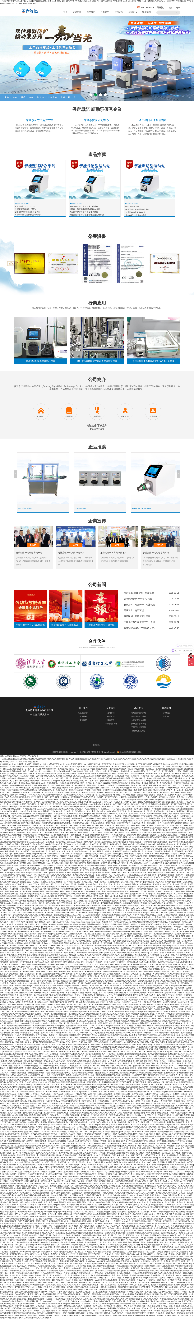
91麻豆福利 (159, 1033)
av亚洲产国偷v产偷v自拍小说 (151, 849)
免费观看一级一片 (168, 1077)
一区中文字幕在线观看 (76, 837)
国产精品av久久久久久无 (171, 1136)
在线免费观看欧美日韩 (13, 1311)
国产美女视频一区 (52, 1285)
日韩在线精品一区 (176, 1052)
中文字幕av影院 (154, 1183)
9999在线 (16, 792)
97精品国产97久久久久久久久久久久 (41, 1289)
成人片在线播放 (60, 847)
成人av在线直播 (162, 976)
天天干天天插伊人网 (113, 1226)
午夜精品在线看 (107, 917)
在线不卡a (159, 967)
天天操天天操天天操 (150, 1195)
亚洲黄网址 (62, 837)
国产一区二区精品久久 (72, 1014)
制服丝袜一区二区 (46, 1007)
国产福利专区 (118, 1129)
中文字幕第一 (141, 1028)
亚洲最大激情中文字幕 (66, 1221)
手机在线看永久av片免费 (135, 1153)
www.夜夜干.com (110, 1092)
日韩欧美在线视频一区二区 (86, 887)
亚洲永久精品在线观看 (87, 767)
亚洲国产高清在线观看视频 (128, 1287)
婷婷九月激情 (19, 854)
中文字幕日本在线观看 (180, 1021)
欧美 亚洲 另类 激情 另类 (72, 1247)
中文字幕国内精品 (59, 1188)
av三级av (78, 1240)
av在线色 (39, 1068)
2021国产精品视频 (125, 995)
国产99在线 (149, 1115)
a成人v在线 (39, 997)
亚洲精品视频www (131, 1254)
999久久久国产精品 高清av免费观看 (39, 1077)
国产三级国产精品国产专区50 (147, 764)
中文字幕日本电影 (61, 979)
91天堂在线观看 (145, 880)
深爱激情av (24, 1092)
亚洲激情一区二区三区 (185, 1063)
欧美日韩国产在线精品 (8, 821)
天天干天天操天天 (33, 1158)
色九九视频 (152, 1127)
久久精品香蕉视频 (115, 1143)
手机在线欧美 (142, 1056)
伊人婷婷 (65, 767)
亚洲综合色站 (85, 825)
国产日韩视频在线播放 (58, 1110)
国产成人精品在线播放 (14, 1150)
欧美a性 (21, 1132)
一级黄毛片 (77, 995)
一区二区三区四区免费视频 (161, 1085)
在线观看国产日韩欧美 (22, 1021)
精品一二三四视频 (155, 1221)
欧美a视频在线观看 (61, 915)
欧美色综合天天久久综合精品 (124, 764)
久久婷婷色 (106, 873)
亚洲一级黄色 (148, 983)
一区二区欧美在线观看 (55, 917)
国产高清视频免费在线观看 (158, 1054)
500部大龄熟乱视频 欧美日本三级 (99, 840)
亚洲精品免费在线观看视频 (88, 1287)
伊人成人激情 (115, 1209)
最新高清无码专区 (138, 774)
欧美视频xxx (169, 1129)
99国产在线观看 (91, 856)
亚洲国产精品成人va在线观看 (168, 1007)
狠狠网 (43, 1120)
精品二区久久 (8, 1113)
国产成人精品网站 (60, 1066)
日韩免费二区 (26, 1129)
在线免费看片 (169, 1172)
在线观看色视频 (32, 1007)
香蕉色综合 (178, 1306)
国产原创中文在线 (175, 1280)
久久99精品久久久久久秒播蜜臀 (12, 764)
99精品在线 (189, 1082)
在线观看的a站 (119, 1021)
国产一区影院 (188, 1205)
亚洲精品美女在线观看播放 (83, 1231)
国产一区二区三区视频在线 (168, 823)
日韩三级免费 (92, 1143)
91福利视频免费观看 (101, 1077)
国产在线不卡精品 (172, 979)
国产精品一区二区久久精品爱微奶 (165, 1075)
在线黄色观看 (120, 1106)
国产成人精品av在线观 (103, 842)
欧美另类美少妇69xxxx (183, 934)
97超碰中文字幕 (103, 1165)
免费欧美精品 (88, 995)
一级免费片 (81, 807)
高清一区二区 (155, 1077)
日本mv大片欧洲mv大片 (94, 889)
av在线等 (52, 924)
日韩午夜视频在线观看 (26, 1221)
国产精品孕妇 (132, 924)
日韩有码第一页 (76, 870)
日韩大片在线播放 (159, 880)
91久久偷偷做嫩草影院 (128, 1068)
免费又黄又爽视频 (90, 1016)
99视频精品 (112, 774)
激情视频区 (135, 1268)
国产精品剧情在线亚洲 (142, 809)
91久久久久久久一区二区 (51, 1233)
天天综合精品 (118, 840)
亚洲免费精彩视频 (102, 1075)
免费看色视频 (5, 1115)
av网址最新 (112, 1061)
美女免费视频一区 (21, 1011)
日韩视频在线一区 (53, 1200)
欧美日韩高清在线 (90, 1205)
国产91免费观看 (52, 1092)
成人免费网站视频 (108, 861)
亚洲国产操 (186, 799)
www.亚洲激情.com (60, 986)
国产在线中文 (151, 847)
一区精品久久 (156, 884)
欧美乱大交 (81, 1174)
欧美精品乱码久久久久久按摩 (125, 988)
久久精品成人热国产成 (16, 1075)
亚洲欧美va (156, 1108)
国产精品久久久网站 (119, 767)
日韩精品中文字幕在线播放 (179, 1169)
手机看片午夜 (91, 1165)
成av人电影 (19, 1245)
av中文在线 (92, 913)
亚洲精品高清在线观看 (29, 910)
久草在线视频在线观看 (133, 1299)
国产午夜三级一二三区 (146, 896)
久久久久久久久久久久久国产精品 (75, 1216)
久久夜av (118, 896)
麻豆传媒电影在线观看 (177, 910)
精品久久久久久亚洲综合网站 (180, 1264)
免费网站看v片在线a (76, 1256)
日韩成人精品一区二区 (172, 865)
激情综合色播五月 (180, 1019)
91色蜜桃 (63, 1063)
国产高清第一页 (125, 1172)
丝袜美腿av (28, 1089)
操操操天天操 (122, 1141)
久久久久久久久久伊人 (129, 1219)
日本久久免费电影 (148, 967)
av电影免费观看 (25, 814)
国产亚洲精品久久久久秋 (40, 1183)
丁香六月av (65, 922)
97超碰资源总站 (145, 767)
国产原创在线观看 (101, 1264)
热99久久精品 (87, 858)
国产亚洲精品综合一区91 (166, 1063)
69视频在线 (138, 983)
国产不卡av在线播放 (99, 1004)
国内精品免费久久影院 (62, 1181)
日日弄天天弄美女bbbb (174, 1092)
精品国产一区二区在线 (86, 1026)
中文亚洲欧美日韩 (80, 1136)
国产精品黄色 (36, 1014)
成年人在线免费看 (88, 849)
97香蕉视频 (99, 1273)
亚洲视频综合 (136, 828)
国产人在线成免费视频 (71, 804)
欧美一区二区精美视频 (71, 1059)
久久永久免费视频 (107, 981)
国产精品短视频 (37, 1070)
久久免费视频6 (128, 1294)
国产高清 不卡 (105, 1249)
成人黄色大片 (118, 884)
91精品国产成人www (156, 993)
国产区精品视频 (83, 1176)
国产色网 (24, 1054)
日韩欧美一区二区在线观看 (11, 1099)
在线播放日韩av (6, 936)
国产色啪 (160, 946)
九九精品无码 (72, 898)
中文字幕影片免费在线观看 (47, 1139)
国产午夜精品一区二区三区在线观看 (160, 771)
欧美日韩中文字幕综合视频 (61, 785)
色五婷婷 (32, 1110)
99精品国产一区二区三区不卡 (103, 1282)
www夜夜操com (40, 875)
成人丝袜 (111, 811)
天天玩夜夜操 (69, 1002)
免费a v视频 (130, 1014)
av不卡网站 (45, 1167)
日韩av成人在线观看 (27, 964)
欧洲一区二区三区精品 (92, 802)
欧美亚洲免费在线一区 (57, 882)
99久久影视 (149, 854)
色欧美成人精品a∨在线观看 (75, 927)
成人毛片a (149, 851)
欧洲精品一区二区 (31, 1228)
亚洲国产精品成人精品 (81, 823)
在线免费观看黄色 (123, 953)
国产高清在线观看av (32, 1191)
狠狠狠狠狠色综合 (46, 950)
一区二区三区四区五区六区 (72, 1209)
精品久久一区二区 (101, 960)
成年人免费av (47, 1297)
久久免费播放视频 (173, 788)
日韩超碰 (179, 953)
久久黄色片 (20, 880)
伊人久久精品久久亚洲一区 (50, 832)
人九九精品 (178, 896)
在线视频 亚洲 (183, 915)
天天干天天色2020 (139, 1209)
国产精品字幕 (146, 1268)
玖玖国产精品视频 (67, 1068)
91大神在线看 (148, 842)
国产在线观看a (170, 1202)
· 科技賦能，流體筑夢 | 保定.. (137, 616)
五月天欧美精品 (51, 995)
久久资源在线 (188, 1096)
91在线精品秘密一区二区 (97, 1136)
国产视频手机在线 (43, 1313)
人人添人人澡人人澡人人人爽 (168, 1308)
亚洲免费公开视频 (129, 1047)
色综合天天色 (185, 814)
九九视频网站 (89, 818)
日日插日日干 (69, 941)
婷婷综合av (100, 1099)
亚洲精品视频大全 (170, 898)
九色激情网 (134, 1160)
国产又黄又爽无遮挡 (133, 1282)
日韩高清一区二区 (80, 1030)
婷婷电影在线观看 (110, 1040)
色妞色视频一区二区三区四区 (139, 1212)
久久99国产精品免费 (42, 818)
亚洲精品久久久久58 (177, 976)
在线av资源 (9, 1315)
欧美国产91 (147, 997)
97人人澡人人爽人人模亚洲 (25, 1214)
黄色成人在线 (64, 1052)
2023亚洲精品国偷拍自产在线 (50, 1042)
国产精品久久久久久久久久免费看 (40, 1247)
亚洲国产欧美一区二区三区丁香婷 (118, 823)
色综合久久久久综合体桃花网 (44, 948)
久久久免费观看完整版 (44, 847)
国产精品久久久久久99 (51, 1146)
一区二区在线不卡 (21, 1110)
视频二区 (150, 1096)
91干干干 (3, 877)
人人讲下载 (14, 781)
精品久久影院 (184, 1214)
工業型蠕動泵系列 (138, 727)
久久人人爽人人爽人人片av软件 (143, 1193)
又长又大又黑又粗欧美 (140, 870)
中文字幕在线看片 (11, 887)
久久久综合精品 (112, 1245)
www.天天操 (167, 884)
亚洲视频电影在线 (65, 1035)
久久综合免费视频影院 (52, 830)
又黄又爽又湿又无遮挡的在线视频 (63, 1183)
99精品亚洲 (184, 1167)
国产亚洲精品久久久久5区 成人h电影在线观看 (31, 993)
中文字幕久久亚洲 (41, 1287)
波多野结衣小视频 (127, 854)
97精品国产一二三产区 (25, 1141)
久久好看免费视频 (155, 1002)
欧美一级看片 (72, 1049)
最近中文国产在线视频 (19, 1226)
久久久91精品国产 (23, 851)
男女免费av (45, 1049)
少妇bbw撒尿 (146, 1306)
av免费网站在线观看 (65, 1136)
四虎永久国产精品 (46, 767)
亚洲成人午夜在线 (142, 1181)
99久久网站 (140, 1235)
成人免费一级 (5, 934)
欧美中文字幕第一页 (139, 1094)
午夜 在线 (143, 1183)
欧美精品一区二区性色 (104, 1019)
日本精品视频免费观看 (82, 830)
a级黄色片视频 (25, 788)
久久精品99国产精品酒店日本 (92, 1063)
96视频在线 (143, 1073)
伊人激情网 (56, 938)
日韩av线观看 (114, 1219)
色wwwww (189, 1054)
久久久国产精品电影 (173, 858)
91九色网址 (79, 889)
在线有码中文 (41, 971)
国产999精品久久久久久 (159, 924)
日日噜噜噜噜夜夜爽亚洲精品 (139, 917)
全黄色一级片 (41, 1221)
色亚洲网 (78, 1292)
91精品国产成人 (28, 1153)
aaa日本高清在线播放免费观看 (106, 1280)
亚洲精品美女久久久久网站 (90, 1238)
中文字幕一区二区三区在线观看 (160, 1110)
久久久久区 (159, 882)
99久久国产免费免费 (52, 1068)
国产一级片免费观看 (74, 1070)
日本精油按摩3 (42, 920)
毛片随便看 (31, 976)
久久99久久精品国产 (169, 901)
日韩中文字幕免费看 (66, 816)
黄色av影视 (159, 1205)
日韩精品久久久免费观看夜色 (63, 1096)
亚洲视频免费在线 (177, 1223)
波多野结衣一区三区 (70, 1042)
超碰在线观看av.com (167, 953)
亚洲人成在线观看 (97, 823)
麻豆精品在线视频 (162, 1113)
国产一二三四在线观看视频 (98, 1042)
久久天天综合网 (138, 1132)
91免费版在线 (141, 1054)
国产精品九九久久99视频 (134, 1231)
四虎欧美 (3, 1146)
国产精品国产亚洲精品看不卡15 (150, 785)
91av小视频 (72, 924)
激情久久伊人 (174, 1125)
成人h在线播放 (123, 1195)
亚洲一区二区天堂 (164, 1153)
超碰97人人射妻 (24, 1094)
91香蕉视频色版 (97, 865)
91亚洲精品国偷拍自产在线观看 (30, 1087)
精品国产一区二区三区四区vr (107, 797)
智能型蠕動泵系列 (138, 716)
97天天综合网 (11, 799)
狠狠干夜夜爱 (101, 814)
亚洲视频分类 (152, 825)
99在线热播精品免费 (39, 957)
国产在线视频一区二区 (154, 835)
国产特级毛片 (150, 1143)
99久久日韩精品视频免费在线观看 (112, 880)
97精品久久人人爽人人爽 (25, 1117)
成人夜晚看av (77, 1294)
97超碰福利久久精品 (84, 1221)
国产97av (150, 814)
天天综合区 (89, 795)
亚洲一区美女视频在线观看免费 (134, 825)
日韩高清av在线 (60, 814)
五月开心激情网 (102, 875)
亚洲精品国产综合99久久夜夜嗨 (54, 1304)
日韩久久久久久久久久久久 (108, 1242)
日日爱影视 (141, 1242)
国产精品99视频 (162, 957)
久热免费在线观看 (124, 1179)
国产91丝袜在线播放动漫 (117, 1136)
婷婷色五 (11, 1176)
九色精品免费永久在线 (34, 1249)
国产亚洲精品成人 (101, 948)
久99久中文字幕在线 (61, 821)
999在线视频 (63, 1311)
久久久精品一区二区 (136, 851)
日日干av (53, 1315)
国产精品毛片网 (161, 1016)
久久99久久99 (131, 1056)
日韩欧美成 (116, 1155)
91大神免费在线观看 (16, 950)
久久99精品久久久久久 (138, 1127)
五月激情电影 (20, 1242)
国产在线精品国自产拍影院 (142, 1009)
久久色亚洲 (9, 993)
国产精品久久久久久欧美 (89, 979)
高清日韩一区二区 (10, 931)
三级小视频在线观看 (125, 1113)
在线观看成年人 (94, 1158)
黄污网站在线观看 (16, 1259)
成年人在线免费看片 (59, 1000)
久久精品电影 (30, 778)
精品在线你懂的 (42, 1148)
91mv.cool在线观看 (138, 1125)
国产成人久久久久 (172, 816)
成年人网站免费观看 (72, 1264)
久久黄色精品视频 (160, 1228)
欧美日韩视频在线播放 (184, 809)
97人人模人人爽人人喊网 (107, 1028)
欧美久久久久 (99, 896)
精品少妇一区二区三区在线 (174, 1245)
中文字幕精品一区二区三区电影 (101, 936)
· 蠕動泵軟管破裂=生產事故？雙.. (139, 628)
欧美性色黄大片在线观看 (96, 1037)
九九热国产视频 (68, 1207)
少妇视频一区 (180, 771)
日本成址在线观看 (54, 1141)
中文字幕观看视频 (67, 889)
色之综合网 (117, 957)
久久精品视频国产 (186, 938)
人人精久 (9, 1021)
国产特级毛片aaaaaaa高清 (84, 920)
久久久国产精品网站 (19, 1122)
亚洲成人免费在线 (13, 1054)
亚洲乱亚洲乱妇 (45, 1308)
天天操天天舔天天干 (25, 1212)
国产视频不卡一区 (179, 1023)
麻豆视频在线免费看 (33, 1195)
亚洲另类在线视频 (136, 934)
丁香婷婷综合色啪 (27, 1275)
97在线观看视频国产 (132, 1313)
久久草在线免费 (91, 1242)
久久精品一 (102, 785)
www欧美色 (54, 993)
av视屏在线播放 (140, 1096)
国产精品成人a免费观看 (42, 990)
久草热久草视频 (112, 818)
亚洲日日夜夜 (184, 1026)
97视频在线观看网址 (19, 1299)
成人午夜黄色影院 (96, 1033)
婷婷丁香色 (161, 1070)
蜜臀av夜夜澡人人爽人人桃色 (29, 931)
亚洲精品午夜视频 (99, 1141)
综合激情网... (31, 1313)
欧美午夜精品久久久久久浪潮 (112, 1103)
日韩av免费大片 (56, 1115)
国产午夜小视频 (184, 840)
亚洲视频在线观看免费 (90, 1014)
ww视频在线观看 (86, 967)
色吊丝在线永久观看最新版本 (174, 1165)
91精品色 (55, 858)
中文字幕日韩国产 (146, 840)
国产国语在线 (169, 875)
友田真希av (139, 936)
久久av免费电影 (140, 1165)
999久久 (34, 1009)
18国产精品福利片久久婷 (61, 1280)
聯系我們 (146, 12)
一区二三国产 (150, 1252)
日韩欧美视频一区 (144, 1068)
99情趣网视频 (145, 884)
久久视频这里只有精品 (45, 976)
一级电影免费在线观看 (95, 1146)
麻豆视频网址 (152, 823)
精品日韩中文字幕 (33, 1023)
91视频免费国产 (156, 1245)
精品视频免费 (10, 884)
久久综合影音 (135, 1275)
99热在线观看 (106, 898)
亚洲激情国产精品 (56, 1002)
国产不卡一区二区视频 (142, 894)
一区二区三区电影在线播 (97, 868)
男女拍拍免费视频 (162, 1049)
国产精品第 (158, 934)
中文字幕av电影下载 (36, 1037)
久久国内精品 (18, 1228)
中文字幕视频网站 (165, 929)
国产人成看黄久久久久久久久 (116, 1167)
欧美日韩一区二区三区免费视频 (122, 1026)
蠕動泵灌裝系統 (138, 731)
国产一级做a (155, 776)
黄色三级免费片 (136, 858)
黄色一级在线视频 (108, 929)
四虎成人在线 (23, 1318)
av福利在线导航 (16, 969)
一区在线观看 (121, 1122)
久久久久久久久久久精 (45, 778)
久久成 (17, 1160)
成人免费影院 (142, 1264)
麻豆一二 (175, 1103)
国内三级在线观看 (126, 790)
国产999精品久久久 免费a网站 (168, 1143)
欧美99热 (73, 1311)
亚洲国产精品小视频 (49, 823)
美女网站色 (117, 825)
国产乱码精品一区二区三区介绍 (160, 1094)
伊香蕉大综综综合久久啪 (138, 818)
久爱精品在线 (159, 1311)
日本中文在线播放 (31, 950)
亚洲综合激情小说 (130, 957)
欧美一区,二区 (27, 1099)
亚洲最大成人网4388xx (99, 1176)
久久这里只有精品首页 (76, 964)
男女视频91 (178, 927)
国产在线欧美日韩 (67, 1245)
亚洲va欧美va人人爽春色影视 (29, 1297)
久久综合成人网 (186, 844)
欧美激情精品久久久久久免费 (126, 981)
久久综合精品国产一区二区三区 (15, 1174)
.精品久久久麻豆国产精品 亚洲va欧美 (120, 1207)
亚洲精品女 (102, 1143)
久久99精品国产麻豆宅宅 (102, 1252)
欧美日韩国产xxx (120, 943)
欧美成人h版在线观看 (173, 774)
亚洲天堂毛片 (78, 802)
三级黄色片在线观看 (105, 1000)
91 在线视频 (70, 993)
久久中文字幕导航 (55, 1059)
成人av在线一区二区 (129, 1221)
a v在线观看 (98, 1223)
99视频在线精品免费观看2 (76, 1148)
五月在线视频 (168, 887)
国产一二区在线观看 (36, 995)
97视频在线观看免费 (168, 802)
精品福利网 (181, 1207)
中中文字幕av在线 (74, 882)
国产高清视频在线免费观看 (45, 1160)
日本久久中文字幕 (16, 1047)
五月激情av (19, 1044)
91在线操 (48, 986)
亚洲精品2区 (154, 792)
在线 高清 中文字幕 (25, 802)
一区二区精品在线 (121, 917)
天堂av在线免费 (144, 1004)
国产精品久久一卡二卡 (90, 882)
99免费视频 (79, 816)
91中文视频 (149, 1113)
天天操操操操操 (22, 917)
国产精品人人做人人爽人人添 (60, 851)
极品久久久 (155, 941)
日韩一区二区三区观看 (26, 837)
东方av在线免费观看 (93, 816)
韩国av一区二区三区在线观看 (82, 960)
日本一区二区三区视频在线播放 (16, 1285)
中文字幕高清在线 (43, 1155)
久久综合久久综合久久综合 (139, 941)
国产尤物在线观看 (151, 936)
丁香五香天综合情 (114, 785)
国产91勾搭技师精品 (134, 1106)
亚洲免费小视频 (161, 1096)
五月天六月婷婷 (97, 832)
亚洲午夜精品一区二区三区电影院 (142, 891)
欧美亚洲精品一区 (28, 1219)
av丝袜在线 (15, 1019)
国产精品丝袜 (75, 1101)
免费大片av (36, 1167)
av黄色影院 (146, 1044)
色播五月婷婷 (107, 816)
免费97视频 (187, 1304)
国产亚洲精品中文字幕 (173, 1205)
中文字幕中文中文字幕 (129, 1228)
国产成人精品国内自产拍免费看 (12, 1082)
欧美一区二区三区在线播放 (179, 783)
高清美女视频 (15, 767)
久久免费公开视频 (171, 835)
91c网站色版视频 (171, 967)
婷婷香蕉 (130, 1059)
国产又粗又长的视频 (131, 1120)
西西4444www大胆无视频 (60, 960)
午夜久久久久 (119, 1205)
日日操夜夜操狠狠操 (39, 967)
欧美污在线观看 (112, 964)
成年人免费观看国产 (37, 1285)
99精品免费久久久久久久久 (142, 1289)
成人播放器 (184, 849)
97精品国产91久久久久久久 (138, 1202)
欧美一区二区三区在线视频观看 (15, 1240)
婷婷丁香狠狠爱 (52, 861)
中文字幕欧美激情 (103, 1304)
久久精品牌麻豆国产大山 (45, 790)
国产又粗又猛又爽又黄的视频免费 (141, 788)
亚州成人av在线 (99, 1245)
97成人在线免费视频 (147, 927)
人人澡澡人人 (157, 1044)
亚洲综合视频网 (184, 769)
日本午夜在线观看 (129, 1271)
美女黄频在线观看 (86, 1155)
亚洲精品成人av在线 (26, 783)
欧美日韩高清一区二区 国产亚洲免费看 (122, 1004)
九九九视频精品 (112, 1256)
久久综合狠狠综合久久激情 (61, 1231)
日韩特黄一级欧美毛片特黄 (101, 854)
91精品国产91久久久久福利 (94, 1106)
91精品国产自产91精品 (97, 1122)
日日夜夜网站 (147, 1099)
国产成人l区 (135, 804)
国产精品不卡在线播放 (32, 1044)
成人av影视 (16, 1155)
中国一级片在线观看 (119, 1030)
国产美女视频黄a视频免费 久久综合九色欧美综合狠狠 (87, 1061)
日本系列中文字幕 (120, 913)
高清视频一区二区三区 (100, 997)
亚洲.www (37, 1245)
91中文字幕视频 (29, 1106)
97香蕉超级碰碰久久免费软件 (11, 1188)
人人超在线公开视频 (116, 1016)
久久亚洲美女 (114, 858)
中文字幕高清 (116, 1221)
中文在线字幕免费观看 (183, 1266)
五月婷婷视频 (145, 868)
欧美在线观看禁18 (64, 835)
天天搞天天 (111, 1141)
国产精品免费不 (130, 905)
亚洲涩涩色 (170, 1122)
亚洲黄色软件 (24, 887)
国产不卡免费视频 (148, 1313)
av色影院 (130, 1233)
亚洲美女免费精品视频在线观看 (20, 948)
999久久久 (66, 1141)
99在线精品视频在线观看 (59, 788)
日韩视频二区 (99, 1139)
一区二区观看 (176, 1030)
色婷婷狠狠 (85, 880)
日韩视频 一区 (97, 863)
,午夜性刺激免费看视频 (174, 856)
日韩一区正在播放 (140, 920)
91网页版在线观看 (126, 797)
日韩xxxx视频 (81, 1266)
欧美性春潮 (69, 1219)
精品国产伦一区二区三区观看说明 (100, 1094)
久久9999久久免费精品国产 (122, 983)
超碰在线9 (88, 1306)
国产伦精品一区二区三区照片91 (126, 1150)
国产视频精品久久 (75, 1066)
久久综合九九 (65, 1047)
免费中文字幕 (20, 1306)
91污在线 (94, 880)
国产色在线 (10, 1223)
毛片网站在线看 (137, 1256)
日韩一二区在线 (65, 1235)
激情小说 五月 (27, 875)
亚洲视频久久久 (56, 1080)
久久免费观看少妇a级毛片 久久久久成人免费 (116, 1049)
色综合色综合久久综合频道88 (183, 1035)
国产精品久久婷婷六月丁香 (146, 1226)
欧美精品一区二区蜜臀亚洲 (33, 797)
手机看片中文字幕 (16, 1273)
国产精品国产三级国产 (151, 922)
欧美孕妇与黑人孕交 (81, 781)
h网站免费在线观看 (171, 1200)
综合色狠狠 (136, 1214)
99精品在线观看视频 (112, 1146)
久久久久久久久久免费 (155, 1028)
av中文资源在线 (155, 1136)
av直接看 (4, 1191)
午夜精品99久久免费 (60, 934)
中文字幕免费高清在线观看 (71, 1200)
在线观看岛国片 (14, 1101)
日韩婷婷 (66, 1080)
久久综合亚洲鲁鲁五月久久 (74, 891)
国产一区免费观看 (29, 1139)
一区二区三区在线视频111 (72, 1023)
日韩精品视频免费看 (59, 943)
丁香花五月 (149, 1049)
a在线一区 (79, 962)
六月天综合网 (95, 1150)
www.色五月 (61, 880)
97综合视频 (163, 781)
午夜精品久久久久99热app (87, 1021)
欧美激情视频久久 (106, 1315)
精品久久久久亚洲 (111, 851)
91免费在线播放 (108, 1044)
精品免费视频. (38, 913)
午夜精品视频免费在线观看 (153, 1129)
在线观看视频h (94, 1080)
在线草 (168, 767)
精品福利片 (35, 816)
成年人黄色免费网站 (68, 1026)
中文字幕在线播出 (33, 1049)
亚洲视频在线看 (35, 943)
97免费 (171, 1282)
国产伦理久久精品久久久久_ (132, 1176)
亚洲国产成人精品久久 (154, 1066)
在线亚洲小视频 (110, 1308)
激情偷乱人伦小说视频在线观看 (166, 778)
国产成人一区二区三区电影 (161, 1019)
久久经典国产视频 (52, 1011)
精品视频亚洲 (117, 976)
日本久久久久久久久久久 (37, 795)
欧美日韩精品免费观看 (137, 903)
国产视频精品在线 (122, 993)
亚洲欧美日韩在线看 (87, 1075)
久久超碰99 (14, 889)
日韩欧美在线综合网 (48, 1172)
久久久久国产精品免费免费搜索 (165, 840)
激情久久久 (117, 1134)
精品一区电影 (160, 788)
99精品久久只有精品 (181, 990)
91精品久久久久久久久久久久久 (79, 1004)
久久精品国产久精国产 (37, 917)
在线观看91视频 (155, 818)
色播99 (167, 946)
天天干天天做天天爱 (116, 875)
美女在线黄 (142, 1200)
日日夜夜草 (110, 1106)
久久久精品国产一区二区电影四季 (162, 1275)
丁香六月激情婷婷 (23, 1134)
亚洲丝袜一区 (41, 854)
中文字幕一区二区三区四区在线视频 (53, 1132)
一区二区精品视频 (97, 1167)
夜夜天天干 (182, 1301)
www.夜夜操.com (84, 1282)
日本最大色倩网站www (182, 1155)
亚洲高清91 (186, 1136)
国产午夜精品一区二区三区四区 (70, 1153)
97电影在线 (181, 1162)
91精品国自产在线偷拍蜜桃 (176, 1014)
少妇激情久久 (106, 976)
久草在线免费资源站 (95, 1308)
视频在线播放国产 (157, 1219)
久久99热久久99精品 (11, 1059)
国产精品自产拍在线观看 (144, 1026)
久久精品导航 (8, 856)
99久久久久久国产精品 (181, 1085)
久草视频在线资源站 (24, 882)
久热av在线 (151, 1052)
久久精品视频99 (50, 865)
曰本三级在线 (114, 887)
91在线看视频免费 (160, 974)
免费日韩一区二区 (11, 788)
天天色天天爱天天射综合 (95, 964)
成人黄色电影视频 (170, 1002)
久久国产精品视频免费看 (180, 1299)
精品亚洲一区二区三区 (170, 1167)
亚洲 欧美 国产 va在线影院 (10, 1268)
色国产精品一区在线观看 (148, 971)
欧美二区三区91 (122, 934)
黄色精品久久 (149, 1033)
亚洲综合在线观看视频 (79, 1080)
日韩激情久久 (161, 1280)
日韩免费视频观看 (141, 1059)
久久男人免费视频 (21, 1035)
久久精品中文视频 (90, 1153)
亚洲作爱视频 (135, 1306)
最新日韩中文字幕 (183, 1077)
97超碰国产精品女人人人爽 (118, 856)
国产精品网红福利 (174, 1231)
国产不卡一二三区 (34, 769)
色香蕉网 (101, 1023)
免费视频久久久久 (141, 1233)
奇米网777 (43, 1292)
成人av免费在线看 (31, 1047)
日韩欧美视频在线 (104, 767)
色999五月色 (64, 856)
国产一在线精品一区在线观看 (113, 1007)
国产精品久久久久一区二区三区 (102, 1011)
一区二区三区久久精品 (47, 1268)
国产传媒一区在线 (41, 1294)
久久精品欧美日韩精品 (126, 1028)
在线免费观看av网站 (162, 854)
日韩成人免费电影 (142, 1087)
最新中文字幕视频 (54, 1216)
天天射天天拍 (30, 1068)
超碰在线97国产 (170, 993)
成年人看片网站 (25, 1252)
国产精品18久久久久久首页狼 (99, 1030)
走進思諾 (77, 12)
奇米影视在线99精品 (24, 1120)
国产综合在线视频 (95, 1278)
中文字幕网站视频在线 (109, 830)
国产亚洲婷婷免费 (134, 811)
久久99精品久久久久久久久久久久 (75, 936)
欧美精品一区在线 (43, 840)
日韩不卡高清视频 (160, 861)
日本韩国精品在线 (41, 953)
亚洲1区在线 (102, 1198)
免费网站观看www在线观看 (62, 974)
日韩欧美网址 (25, 1009)
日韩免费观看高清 (131, 927)
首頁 (65, 12)
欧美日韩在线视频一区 (163, 1238)
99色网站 (182, 1179)
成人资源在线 (51, 1117)
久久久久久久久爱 (125, 792)
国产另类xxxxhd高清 (138, 910)
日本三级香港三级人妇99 (22, 1028)
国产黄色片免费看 (83, 828)
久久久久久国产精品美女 (58, 1125)
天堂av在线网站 (129, 1023)
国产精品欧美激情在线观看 (36, 1216)
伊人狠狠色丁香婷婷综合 (117, 1212)
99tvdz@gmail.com (49, 769)
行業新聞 (110, 716)
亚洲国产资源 (25, 894)
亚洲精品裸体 (139, 1113)
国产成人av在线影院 (93, 1054)
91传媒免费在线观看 (158, 1087)
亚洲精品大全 (6, 1155)
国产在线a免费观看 (72, 967)
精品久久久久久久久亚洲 (50, 1033)
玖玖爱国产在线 (139, 938)
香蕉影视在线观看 (83, 1160)
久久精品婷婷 (117, 969)
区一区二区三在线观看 (16, 1146)
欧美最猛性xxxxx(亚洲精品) (90, 804)
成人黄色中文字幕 (7, 960)
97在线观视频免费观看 (36, 861)
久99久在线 (168, 969)
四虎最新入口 (163, 1188)
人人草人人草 (106, 1238)
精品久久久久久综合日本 (30, 1019)
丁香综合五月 (13, 995)
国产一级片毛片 (68, 1143)
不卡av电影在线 (141, 1207)
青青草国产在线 (53, 889)
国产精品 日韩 (46, 1191)
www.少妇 (37, 927)
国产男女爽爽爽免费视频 (133, 877)
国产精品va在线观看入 (167, 797)
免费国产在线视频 (153, 1249)
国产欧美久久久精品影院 (119, 1085)
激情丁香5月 (31, 981)
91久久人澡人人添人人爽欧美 (61, 1085)
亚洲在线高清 (33, 1315)
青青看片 (110, 903)
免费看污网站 (154, 981)
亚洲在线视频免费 (16, 1125)
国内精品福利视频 (89, 1110)
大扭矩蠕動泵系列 (138, 720)
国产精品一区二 (167, 1306)
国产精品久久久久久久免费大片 (92, 1172)
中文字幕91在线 (164, 1158)
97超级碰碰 (125, 1191)
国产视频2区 (120, 1282)
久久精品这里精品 (78, 1139)
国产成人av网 (181, 1106)
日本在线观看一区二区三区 (101, 1134)
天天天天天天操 (164, 1226)
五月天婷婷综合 (14, 1000)
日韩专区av (76, 1181)
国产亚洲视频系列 (111, 865)
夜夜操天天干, (82, 953)
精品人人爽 (52, 957)
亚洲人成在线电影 (46, 771)
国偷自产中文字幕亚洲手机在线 (85, 1035)
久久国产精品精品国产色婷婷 (171, 981)
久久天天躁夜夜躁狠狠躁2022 (40, 898)
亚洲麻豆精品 (107, 905)
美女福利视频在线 (126, 920)
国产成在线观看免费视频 (71, 1198)
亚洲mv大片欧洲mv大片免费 (167, 938)
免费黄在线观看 (81, 1308)
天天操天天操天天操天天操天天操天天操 (86, 922)
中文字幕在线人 (107, 931)
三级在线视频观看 (163, 1252)
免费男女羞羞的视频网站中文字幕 (156, 1256)
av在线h (154, 868)
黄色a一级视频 (57, 1306)
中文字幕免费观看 (63, 1261)
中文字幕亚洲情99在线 (94, 837)
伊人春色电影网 (101, 920)
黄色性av (89, 1139)
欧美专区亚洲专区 (169, 903)
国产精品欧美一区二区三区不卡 (65, 1094)
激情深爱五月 (43, 1115)
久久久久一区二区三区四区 (84, 1212)
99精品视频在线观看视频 (173, 1044)
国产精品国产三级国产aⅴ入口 (142, 979)
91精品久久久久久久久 (136, 821)
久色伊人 (50, 1120)
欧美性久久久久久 (112, 894)
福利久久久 (38, 865)
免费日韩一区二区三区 (78, 1056)
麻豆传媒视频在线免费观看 (29, 781)
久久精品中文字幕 (78, 1169)
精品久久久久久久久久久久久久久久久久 (101, 1113)
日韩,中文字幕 (186, 1125)
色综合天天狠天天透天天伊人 (145, 1007)
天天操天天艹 (21, 884)
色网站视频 (10, 955)
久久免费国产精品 (61, 792)
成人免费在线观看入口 (16, 1158)
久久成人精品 (81, 941)
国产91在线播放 (168, 1108)
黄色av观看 (154, 781)
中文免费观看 (26, 785)
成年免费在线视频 (121, 1000)
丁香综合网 (28, 1245)
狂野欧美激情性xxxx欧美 (20, 1070)
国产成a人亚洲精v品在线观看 (83, 1073)
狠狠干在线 (151, 1162)
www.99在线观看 (53, 1026)
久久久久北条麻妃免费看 (149, 1160)
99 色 (88, 1169)
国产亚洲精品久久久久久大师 (79, 1275)
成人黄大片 (123, 781)
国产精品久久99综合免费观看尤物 (26, 1308)
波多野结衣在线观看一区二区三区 (50, 969)
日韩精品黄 (37, 1136)
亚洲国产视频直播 (89, 1198)
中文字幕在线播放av (167, 1259)
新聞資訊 (132, 12)
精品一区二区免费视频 (43, 1066)
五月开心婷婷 (58, 1191)
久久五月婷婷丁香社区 (170, 818)
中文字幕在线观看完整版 (100, 1259)
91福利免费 (74, 767)
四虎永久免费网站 (114, 1271)
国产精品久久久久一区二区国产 (103, 828)
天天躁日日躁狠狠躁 (158, 1212)
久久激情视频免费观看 (150, 802)
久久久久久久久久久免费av (133, 976)
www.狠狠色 (69, 1191)
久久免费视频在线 (186, 931)
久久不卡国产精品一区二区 (112, 1054)
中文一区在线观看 (26, 974)
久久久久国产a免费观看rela (26, 807)
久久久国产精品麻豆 (153, 905)
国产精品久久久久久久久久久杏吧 (169, 1297)
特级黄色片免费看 (159, 997)
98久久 (48, 1306)
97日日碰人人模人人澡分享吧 (71, 1228)
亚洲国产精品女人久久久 (171, 1191)
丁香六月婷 (110, 849)
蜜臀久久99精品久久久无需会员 (153, 950)
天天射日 (137, 1011)
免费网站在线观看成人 (123, 1044)
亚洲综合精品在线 (166, 1247)
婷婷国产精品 (21, 771)
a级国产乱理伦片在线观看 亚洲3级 (94, 1108)
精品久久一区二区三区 (62, 1127)
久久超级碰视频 (133, 1019)
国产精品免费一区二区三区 (73, 1252)
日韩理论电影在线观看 (56, 1028)
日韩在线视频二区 (79, 1313)
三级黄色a (74, 997)
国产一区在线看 (140, 1278)
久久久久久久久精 (39, 889)
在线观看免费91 (83, 832)
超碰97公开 (102, 1117)
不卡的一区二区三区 (174, 1087)
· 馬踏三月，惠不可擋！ (134, 610)
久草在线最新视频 (158, 809)
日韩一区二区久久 (139, 1216)
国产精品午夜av (67, 1087)
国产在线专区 (151, 938)
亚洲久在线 (32, 1240)
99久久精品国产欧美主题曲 (121, 990)
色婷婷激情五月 (170, 1073)
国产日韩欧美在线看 (55, 811)
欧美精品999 (35, 792)
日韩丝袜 (84, 799)
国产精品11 (159, 1026)
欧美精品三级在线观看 (60, 1056)
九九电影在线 (187, 1191)
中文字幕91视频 (100, 974)
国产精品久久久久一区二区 (65, 976)
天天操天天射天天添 (43, 1282)
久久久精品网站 (73, 894)
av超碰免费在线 (104, 1035)
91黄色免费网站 (26, 889)
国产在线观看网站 (97, 851)
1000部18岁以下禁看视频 (161, 1268)
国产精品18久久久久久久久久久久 (128, 1099)
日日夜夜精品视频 (110, 1214)
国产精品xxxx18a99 (159, 1080)
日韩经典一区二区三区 (60, 1021)
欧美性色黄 (4, 828)
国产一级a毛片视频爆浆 (19, 941)
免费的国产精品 (65, 1139)
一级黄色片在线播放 (118, 1101)
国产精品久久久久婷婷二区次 (167, 1193)
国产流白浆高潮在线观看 (33, 1061)
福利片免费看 (167, 821)
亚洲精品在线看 (61, 964)
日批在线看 (76, 1092)
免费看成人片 (183, 1242)
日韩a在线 (25, 1040)
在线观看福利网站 (113, 1261)
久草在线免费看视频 (129, 1186)
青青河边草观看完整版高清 (154, 931)
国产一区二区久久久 (68, 1033)
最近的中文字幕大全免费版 (101, 825)
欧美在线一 (146, 1282)
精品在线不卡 (51, 1299)
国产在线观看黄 (178, 1009)
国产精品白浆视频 (92, 981)
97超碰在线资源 (17, 934)
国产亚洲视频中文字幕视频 (93, 870)
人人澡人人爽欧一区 (77, 915)
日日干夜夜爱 (137, 1155)
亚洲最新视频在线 (8, 1186)
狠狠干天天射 (58, 1278)
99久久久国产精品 (187, 1059)
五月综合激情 (90, 821)
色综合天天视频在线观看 (136, 913)
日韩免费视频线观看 (169, 1235)
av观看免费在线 (165, 1176)
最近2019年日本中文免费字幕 (94, 778)
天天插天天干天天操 (37, 842)
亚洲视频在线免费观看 (144, 1103)
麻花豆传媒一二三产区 (29, 1268)
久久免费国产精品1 (122, 1268)
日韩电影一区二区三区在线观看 (120, 1082)
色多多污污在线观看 (140, 1304)
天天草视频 (58, 1252)
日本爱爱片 (183, 835)
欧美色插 (75, 1268)
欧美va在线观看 (175, 1304)
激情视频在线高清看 (29, 1096)
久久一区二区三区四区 (150, 811)
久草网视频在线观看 (28, 920)
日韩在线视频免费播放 (59, 1155)
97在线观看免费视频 (130, 1134)
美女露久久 (50, 1174)
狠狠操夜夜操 (62, 924)
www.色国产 (24, 776)
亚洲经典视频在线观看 (83, 1245)
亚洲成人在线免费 (124, 1273)
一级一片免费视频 (108, 934)
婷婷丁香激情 (39, 1063)
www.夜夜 (117, 1200)
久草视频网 (4, 1271)
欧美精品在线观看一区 (67, 901)
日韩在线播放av (124, 1125)
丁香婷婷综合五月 (142, 844)
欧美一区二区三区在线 (28, 1205)
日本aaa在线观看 (52, 799)
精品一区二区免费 (53, 1075)
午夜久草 (97, 873)
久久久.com (95, 830)
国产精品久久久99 (124, 1308)
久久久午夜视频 (160, 1289)
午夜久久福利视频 (18, 938)
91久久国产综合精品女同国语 (69, 1315)
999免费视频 (160, 804)
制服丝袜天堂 (14, 811)
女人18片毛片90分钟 (139, 1002)
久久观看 (83, 868)
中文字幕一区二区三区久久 (23, 1287)
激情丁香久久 (177, 1195)
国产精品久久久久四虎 (162, 1103)
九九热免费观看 (81, 913)
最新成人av (39, 783)
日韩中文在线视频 (43, 835)
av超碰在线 (129, 936)
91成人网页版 (61, 1289)
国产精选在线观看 (28, 1004)
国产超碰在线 (72, 1287)
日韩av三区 (187, 825)
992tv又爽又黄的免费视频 (184, 913)
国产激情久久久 (96, 1040)
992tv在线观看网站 (79, 938)
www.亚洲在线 (186, 792)
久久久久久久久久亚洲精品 (46, 1082)
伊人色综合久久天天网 (26, 840)
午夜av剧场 (16, 875)
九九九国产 (44, 941)
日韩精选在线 (37, 979)
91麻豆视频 (70, 913)
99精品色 (23, 795)
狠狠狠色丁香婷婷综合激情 (107, 792)
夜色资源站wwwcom (84, 910)
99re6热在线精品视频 (28, 1059)
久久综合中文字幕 (18, 1249)
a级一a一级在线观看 (48, 781)
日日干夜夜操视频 (37, 870)
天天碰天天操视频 (94, 807)
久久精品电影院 (186, 1143)
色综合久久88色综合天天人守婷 (181, 957)
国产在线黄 (52, 1214)
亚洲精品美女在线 (183, 868)
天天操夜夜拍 (68, 844)
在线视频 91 (75, 1301)
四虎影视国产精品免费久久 (10, 849)
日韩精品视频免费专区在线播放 (92, 1233)
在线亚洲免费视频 (83, 1134)
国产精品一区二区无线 (181, 941)
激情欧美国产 (5, 1094)
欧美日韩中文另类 (56, 868)
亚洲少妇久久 (62, 1113)
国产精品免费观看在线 (165, 1266)
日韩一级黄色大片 (93, 1047)
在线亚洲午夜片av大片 (13, 891)
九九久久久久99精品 (143, 1080)
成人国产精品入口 (111, 1172)
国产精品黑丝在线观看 (136, 1042)
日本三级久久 (59, 1219)
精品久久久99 (80, 1146)
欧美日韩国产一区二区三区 (70, 799)
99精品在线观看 (14, 943)
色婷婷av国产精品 (154, 903)
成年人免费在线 (128, 844)
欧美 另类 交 (107, 804)
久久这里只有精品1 (56, 1266)
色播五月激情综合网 (119, 1249)
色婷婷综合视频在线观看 (124, 1011)
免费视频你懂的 (19, 981)
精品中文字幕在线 (178, 1141)
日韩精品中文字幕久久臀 (151, 1037)
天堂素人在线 (97, 993)
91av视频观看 (157, 898)
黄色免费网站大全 (66, 1054)
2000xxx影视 (188, 1092)
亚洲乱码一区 (127, 1063)
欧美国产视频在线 (115, 1294)
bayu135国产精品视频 (92, 764)
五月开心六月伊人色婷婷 (147, 1285)
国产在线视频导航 (78, 785)
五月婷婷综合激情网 (166, 837)
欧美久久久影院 (188, 964)
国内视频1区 (99, 1073)
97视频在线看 (39, 1223)
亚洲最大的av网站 (126, 1266)
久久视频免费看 (87, 1264)
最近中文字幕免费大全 (92, 1209)
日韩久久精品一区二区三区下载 (123, 1301)
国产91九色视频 (173, 1070)
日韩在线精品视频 (107, 979)
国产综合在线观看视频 (24, 865)
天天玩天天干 (44, 1186)
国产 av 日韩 (8, 1235)
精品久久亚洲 (129, 1103)
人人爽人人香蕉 (171, 1315)
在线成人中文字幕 (45, 807)
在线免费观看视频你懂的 (168, 1271)
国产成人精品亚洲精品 (18, 861)
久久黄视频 (4, 811)
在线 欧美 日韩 (122, 1311)
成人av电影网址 (47, 792)
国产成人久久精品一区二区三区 (119, 1002)
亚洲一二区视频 (42, 924)
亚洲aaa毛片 (151, 1070)
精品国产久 (166, 1021)
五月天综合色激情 (83, 1297)
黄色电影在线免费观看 (175, 1278)
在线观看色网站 (65, 1092)
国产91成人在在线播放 (15, 1261)
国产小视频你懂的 (94, 905)
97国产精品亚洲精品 (68, 832)
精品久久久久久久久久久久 (62, 1030)
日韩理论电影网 (7, 929)
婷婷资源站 (4, 767)
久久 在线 (141, 905)
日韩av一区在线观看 (122, 771)
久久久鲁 (13, 837)
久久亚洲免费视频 (169, 873)
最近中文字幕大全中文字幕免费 (117, 1275)
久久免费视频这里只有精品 (42, 814)
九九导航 (42, 896)
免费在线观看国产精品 (109, 781)
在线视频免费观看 (77, 1195)
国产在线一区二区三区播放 (65, 1174)
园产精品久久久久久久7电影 (151, 1191)
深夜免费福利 (184, 823)
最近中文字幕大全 (44, 934)
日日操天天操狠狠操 (19, 1289)
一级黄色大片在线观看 (119, 941)
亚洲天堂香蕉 (184, 1200)
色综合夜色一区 (89, 1271)
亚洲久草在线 (49, 828)
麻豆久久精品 (41, 764)
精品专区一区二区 (99, 1002)
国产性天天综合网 (25, 1026)
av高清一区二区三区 (153, 908)
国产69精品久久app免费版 (92, 1214)
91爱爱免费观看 (51, 887)
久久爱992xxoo (134, 865)
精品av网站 (145, 943)
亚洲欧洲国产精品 (164, 847)
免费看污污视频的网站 (122, 1315)
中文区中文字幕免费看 (122, 931)
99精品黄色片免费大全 (127, 1174)
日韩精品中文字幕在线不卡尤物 (24, 988)
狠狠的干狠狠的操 (157, 1315)
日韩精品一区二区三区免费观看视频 (117, 1289)
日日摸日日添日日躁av (102, 983)
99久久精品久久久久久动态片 (158, 913)
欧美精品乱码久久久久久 (18, 1056)
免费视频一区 (178, 1094)
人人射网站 (127, 802)
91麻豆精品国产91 (103, 908)
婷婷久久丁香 (108, 771)
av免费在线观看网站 (169, 1186)
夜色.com (150, 778)
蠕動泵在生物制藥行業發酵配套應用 (40, 361)
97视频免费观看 (29, 835)
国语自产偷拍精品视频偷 (104, 776)
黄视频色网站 (91, 785)
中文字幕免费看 (85, 788)
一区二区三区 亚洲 (45, 1278)
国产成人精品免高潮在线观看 (68, 1172)
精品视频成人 (105, 1014)
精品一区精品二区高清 (134, 946)
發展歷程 (83, 716)
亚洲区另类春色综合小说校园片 (98, 847)
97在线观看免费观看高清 (41, 858)
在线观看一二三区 (27, 1160)
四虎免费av (99, 894)
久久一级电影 (167, 1155)
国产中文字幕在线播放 (59, 877)
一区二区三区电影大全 (84, 983)
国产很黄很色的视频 (167, 1106)
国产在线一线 (58, 981)
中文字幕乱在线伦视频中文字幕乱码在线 (147, 1172)
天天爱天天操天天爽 (109, 1009)
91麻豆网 (105, 1209)
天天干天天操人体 (87, 776)
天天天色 (162, 764)
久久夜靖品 (81, 840)
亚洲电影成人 (5, 795)
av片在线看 (130, 1080)
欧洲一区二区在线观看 (8, 1207)
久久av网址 (10, 917)
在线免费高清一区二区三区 (31, 1304)
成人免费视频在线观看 (24, 1103)
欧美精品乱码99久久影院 (138, 1000)
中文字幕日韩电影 (105, 891)
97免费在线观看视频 (19, 1016)
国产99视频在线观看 (38, 1134)
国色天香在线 (62, 957)
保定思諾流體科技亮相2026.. (65, 625)
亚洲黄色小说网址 (15, 1282)
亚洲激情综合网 (176, 825)
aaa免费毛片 (25, 811)
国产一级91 (188, 1113)
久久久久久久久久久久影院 (70, 1285)
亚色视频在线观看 (134, 950)
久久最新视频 (123, 1040)
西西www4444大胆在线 (184, 875)
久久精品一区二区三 (40, 882)
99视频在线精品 (20, 1315)
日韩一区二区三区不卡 (104, 809)
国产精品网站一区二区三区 (10, 1096)
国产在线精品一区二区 (66, 769)
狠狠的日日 (181, 1313)
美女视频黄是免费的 (49, 774)
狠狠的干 (127, 868)
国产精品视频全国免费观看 (120, 1075)
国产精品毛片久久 (38, 1162)
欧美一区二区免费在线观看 (104, 1231)
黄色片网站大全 (91, 891)
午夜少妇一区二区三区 (43, 1275)
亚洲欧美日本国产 (125, 1214)
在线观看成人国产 (62, 1195)
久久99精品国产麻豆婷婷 (118, 783)
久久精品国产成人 (36, 825)
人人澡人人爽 (114, 1191)
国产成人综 (55, 884)
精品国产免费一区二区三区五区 (174, 908)
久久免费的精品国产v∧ (40, 1085)
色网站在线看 (186, 1311)
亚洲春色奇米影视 (40, 1028)
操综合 (28, 1167)
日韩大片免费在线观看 (57, 1287)
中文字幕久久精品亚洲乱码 (73, 971)
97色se (190, 821)
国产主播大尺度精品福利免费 (134, 960)
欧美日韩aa (15, 908)
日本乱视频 (40, 1306)
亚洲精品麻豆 (23, 1207)
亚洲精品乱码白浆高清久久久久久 (69, 1299)
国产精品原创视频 (46, 1256)
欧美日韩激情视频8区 (47, 1261)
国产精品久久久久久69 (185, 873)
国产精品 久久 (101, 811)
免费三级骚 (152, 962)
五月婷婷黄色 (161, 830)
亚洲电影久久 (133, 1073)
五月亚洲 (86, 1292)
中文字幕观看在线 (52, 1073)
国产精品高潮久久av (121, 922)
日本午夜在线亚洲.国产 (13, 797)
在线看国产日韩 (19, 1007)
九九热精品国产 (125, 1245)
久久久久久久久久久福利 (76, 847)
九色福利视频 (118, 936)
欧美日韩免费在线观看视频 (88, 1049)
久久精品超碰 (5, 908)
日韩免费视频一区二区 (33, 1301)
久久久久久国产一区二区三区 (23, 997)
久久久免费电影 (77, 1120)
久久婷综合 (78, 1085)
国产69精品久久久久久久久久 (144, 995)
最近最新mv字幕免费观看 (76, 1188)
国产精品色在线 (115, 1186)
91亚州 (143, 1261)
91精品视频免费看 (139, 823)
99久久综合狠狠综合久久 (58, 929)
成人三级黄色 (43, 868)
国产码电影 (111, 1198)
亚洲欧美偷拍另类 (67, 858)
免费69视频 (126, 870)
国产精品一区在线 (41, 1103)
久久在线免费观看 (87, 946)
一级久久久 (102, 856)
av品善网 (113, 1125)
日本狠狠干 (73, 1155)
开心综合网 (153, 1056)
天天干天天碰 (121, 811)
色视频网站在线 (120, 1019)
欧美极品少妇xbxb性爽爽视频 (45, 1212)
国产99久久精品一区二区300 (30, 863)
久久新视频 (91, 938)
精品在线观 (48, 1249)
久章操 (107, 1221)
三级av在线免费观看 (12, 1219)
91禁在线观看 (34, 983)
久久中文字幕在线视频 (149, 929)
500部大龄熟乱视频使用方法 (142, 1273)
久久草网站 (140, 1301)
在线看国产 (14, 814)
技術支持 (119, 12)
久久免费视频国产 (146, 1254)
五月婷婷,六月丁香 (8, 915)
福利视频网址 (15, 962)
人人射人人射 (83, 1150)
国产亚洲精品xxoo (158, 1004)
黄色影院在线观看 (135, 1188)
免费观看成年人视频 (37, 1011)
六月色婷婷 (121, 863)
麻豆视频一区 (144, 1219)
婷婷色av (15, 795)
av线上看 (180, 790)
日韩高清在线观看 (159, 1122)
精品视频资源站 (152, 799)
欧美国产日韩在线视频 (28, 804)
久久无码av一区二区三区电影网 (73, 884)
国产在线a (162, 1127)
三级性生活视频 (60, 1004)
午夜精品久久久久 (78, 1047)
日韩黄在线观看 (186, 818)
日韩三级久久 (159, 979)
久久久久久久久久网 (115, 1117)
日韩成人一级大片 (13, 910)
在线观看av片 (101, 1271)
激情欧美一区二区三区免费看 (115, 1223)
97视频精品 (151, 1280)
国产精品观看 (30, 854)
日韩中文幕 (135, 1191)
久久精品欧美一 (47, 1094)
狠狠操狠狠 (149, 1231)
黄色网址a (180, 1099)
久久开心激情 (186, 788)
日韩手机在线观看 (176, 1113)
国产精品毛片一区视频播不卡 (119, 901)
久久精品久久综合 (177, 870)
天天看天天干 (171, 1162)
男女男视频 (141, 1070)
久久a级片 (15, 1115)
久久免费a (63, 1009)
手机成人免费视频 (181, 962)
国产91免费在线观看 (106, 1205)
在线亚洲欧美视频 (124, 1198)
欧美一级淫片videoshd (80, 931)
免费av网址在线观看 (62, 1120)
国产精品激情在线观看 (130, 1077)
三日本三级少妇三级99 (139, 953)
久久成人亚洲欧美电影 (36, 1174)
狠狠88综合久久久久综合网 (78, 986)
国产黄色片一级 (181, 1108)
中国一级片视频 (6, 981)
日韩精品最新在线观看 (62, 1077)
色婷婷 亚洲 (180, 1122)
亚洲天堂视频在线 (119, 1238)
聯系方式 (166, 716)
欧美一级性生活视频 (90, 1200)
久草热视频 (160, 1162)
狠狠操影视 (66, 938)
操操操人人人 (61, 948)
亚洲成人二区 (143, 981)
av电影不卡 (27, 1231)
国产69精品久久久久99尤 (39, 873)
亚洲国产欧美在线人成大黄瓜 (118, 1160)
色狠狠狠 (154, 1294)
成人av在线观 (176, 795)
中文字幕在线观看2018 (23, 1198)
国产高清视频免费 (131, 971)
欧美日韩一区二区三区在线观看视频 (77, 969)
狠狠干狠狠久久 (28, 1002)
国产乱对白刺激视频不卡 (75, 1028)
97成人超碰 (73, 788)
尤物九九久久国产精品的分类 (174, 1047)
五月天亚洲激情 (166, 941)
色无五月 (186, 1306)
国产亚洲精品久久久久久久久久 (170, 971)
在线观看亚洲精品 (31, 1259)
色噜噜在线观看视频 (115, 868)
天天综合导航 (81, 1143)
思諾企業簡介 (83, 713)
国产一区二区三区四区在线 (56, 1162)
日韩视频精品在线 (56, 941)
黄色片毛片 (15, 1304)
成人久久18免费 (19, 1023)
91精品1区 (129, 1007)
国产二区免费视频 (8, 1037)
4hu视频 (18, 1264)
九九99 (12, 903)
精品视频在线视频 (61, 1256)
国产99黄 (97, 1240)
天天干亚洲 (69, 917)
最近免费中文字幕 (28, 847)
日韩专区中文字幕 (10, 1212)
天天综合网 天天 (67, 1186)
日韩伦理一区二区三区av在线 (77, 988)
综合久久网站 (117, 908)
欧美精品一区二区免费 (78, 1052)
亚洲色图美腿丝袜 (49, 1136)
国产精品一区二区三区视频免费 (80, 1009)
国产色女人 (12, 976)
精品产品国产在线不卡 (121, 804)
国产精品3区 (170, 1219)
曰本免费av (52, 1292)
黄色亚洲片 (150, 1223)
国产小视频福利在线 (119, 1202)
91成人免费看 (80, 844)
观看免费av (7, 988)
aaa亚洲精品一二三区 (137, 830)
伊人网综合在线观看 (118, 924)
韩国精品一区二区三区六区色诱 (120, 799)
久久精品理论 (122, 1247)
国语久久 (47, 1231)
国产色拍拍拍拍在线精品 (31, 823)
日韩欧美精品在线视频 (45, 1240)
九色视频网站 (65, 1073)
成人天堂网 (26, 967)
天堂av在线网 (16, 1139)
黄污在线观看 (145, 1120)
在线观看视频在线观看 (92, 1193)
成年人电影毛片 (173, 764)
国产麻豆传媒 (111, 778)
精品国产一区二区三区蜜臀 (85, 1099)
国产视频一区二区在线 (184, 995)
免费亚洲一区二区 (24, 979)
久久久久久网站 (171, 1242)
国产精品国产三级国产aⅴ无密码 (17, 830)
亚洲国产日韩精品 (173, 1292)
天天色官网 (73, 792)
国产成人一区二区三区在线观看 (116, 837)
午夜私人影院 (69, 1273)
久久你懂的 (123, 818)
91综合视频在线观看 (179, 1226)
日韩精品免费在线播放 (175, 1212)
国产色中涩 (123, 851)
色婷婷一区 (119, 1254)
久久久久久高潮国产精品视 (95, 955)
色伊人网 (136, 967)
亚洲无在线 (116, 1047)
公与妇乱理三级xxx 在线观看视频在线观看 (104, 1052)
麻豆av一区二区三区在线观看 (50, 1143)
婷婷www (20, 778)
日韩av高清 (158, 851)
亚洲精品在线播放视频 (60, 863)
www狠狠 (24, 943)
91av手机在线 (11, 778)
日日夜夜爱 (165, 955)
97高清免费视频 (171, 1301)
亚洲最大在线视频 (10, 983)
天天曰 (14, 1094)
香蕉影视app (188, 856)
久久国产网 (23, 995)
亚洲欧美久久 (65, 783)
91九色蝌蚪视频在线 (74, 1205)
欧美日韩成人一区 (77, 856)
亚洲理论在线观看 (183, 811)
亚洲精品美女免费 (122, 1127)
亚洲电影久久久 (62, 1165)
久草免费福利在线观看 (117, 1292)
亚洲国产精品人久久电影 (144, 1030)
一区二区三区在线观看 (109, 790)
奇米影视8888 (77, 861)
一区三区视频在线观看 (109, 1068)
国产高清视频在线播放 (169, 1183)
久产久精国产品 (26, 1193)
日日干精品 (33, 1080)
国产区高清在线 (156, 870)
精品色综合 (118, 802)
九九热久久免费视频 (32, 1273)
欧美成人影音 (124, 832)
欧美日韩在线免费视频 (35, 955)
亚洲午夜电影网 (128, 1087)
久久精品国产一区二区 (29, 908)
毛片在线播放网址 (177, 1256)
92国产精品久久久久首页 (145, 1169)
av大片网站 (19, 1089)
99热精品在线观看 (40, 1198)
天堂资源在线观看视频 (93, 971)
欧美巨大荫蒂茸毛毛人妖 (171, 964)
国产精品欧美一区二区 (56, 854)
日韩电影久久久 (9, 1052)
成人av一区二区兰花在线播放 (122, 1165)
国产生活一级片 (133, 1122)
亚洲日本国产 (173, 1016)
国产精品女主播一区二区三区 (173, 1040)
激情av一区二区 (87, 1059)
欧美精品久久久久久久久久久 (27, 915)
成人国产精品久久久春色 (64, 809)
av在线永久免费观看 (8, 858)
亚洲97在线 (42, 1205)
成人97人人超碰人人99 (173, 1209)
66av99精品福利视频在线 (101, 1169)
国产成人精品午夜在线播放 (77, 814)
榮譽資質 (83, 720)
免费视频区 (120, 849)
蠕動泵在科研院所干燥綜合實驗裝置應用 (153, 361)
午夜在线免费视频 (157, 1287)
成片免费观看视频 (182, 936)
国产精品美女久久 (169, 1221)
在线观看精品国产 (143, 1023)
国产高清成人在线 (119, 1059)
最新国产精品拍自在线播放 (139, 781)
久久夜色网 (164, 783)
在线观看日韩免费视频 (179, 1158)
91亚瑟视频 (30, 1306)
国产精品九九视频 (105, 1200)
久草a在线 (179, 1172)
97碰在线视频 (165, 1299)
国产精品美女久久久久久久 (74, 795)
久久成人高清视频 (157, 1202)
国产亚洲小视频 (7, 1066)
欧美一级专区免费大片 (108, 1183)
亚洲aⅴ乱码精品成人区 (51, 1245)
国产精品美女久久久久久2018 (97, 783)
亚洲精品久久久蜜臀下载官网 (83, 1280)
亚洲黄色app (45, 884)
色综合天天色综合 (186, 1188)
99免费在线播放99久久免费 (82, 1077)
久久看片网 (27, 891)
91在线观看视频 (42, 901)
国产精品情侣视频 (78, 783)
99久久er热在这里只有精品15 (17, 898)
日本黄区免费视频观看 (125, 1061)
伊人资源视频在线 (114, 974)
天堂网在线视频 (175, 924)
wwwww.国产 (142, 964)
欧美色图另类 (105, 1096)
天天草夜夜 (59, 1150)
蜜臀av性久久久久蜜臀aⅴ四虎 (139, 1247)
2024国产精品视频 (157, 844)
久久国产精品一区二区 (117, 948)
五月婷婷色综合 (16, 1231)
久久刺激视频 (90, 908)
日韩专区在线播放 (30, 1188)
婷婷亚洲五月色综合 (27, 1030)
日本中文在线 (79, 981)
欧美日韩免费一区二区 (73, 990)
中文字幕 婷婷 (68, 1240)
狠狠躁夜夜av (139, 797)
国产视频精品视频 (70, 1089)
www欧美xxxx (70, 1266)
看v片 (93, 924)
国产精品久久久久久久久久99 (162, 988)
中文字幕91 (148, 934)
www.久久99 (139, 1143)
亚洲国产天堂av (61, 1019)
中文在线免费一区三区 (88, 1000)
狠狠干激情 (41, 1176)
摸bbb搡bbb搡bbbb (175, 1096)
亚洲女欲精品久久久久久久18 (89, 1311)
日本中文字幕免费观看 (86, 1089)
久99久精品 (58, 950)
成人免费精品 (59, 1249)
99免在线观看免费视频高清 (56, 894)
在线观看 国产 (107, 922)
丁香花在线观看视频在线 (67, 1176)
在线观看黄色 (81, 976)
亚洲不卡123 (188, 971)
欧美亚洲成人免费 (93, 1266)
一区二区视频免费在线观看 (49, 1047)
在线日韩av (83, 1042)
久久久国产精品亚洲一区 (84, 1273)
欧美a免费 (15, 920)
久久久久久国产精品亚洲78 (81, 1141)
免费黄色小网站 (70, 953)
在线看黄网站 (153, 1271)
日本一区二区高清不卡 (126, 1235)
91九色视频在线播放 (14, 835)
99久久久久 (158, 1273)
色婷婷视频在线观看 (103, 1202)
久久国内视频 (178, 1115)
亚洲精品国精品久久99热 (16, 1216)
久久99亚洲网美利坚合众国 (128, 1183)
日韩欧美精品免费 (146, 1228)
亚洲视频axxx (130, 1016)
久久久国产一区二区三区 (116, 962)
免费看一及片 (35, 776)
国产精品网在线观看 (82, 1179)
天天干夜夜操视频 (52, 1054)
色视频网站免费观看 (109, 915)
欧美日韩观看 (99, 1132)
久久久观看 (160, 1313)
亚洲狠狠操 (73, 1165)
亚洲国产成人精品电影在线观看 (72, 908)
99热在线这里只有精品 (158, 943)
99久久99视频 (173, 974)
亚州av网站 (123, 830)
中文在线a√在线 (107, 1254)
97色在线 (78, 858)
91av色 (62, 993)
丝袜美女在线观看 (93, 917)
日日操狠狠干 (50, 870)
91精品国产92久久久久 (56, 764)
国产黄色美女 (153, 1061)
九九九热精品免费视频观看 (104, 967)
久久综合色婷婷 (184, 1002)
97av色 (126, 1306)
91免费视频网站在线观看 (77, 1007)
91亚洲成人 (126, 974)
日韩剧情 (189, 1080)
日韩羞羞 (144, 1275)
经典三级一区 (184, 1193)
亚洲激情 (166, 870)
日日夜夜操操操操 (131, 1117)
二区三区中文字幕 (49, 1113)
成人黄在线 (17, 1106)
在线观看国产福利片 (109, 1158)
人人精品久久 (33, 771)
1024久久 (146, 858)
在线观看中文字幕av (139, 1110)
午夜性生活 (67, 950)
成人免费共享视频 (147, 1205)
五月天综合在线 (62, 790)
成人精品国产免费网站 (28, 1165)
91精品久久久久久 (100, 1127)
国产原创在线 (184, 960)
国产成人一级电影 (39, 1026)
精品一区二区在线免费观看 (24, 1066)
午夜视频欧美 (129, 898)
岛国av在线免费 (184, 898)
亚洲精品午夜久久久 (71, 776)
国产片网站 (93, 799)
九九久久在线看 (162, 1052)
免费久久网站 (95, 931)
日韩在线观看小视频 (130, 785)
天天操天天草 (109, 889)
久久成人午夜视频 (118, 1014)
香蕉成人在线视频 (33, 1033)
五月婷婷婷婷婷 (145, 1075)
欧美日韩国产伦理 (170, 785)
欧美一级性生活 (107, 957)
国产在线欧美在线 (56, 953)
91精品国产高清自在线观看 (163, 1148)
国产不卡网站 (30, 924)
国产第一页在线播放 (98, 1160)
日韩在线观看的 (129, 1054)
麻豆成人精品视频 (75, 1110)
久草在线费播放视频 (128, 1070)
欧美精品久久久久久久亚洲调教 (56, 825)
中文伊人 (190, 910)
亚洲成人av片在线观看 (60, 1101)
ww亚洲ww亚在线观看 (176, 1080)
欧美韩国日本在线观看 (76, 1019)
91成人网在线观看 (87, 894)
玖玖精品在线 (152, 1278)
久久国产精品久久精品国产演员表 (77, 865)
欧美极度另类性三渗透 (122, 1094)
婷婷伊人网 (187, 1268)
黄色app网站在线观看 (150, 828)
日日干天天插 (94, 1216)
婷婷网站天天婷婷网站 (123, 1216)
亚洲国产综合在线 (33, 1254)
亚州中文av (93, 877)
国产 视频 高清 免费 (87, 1226)
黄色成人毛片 (126, 1209)
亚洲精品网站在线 (151, 1176)
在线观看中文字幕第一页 (166, 790)
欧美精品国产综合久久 (40, 788)
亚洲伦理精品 (39, 1016)
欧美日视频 (188, 905)
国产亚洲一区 (136, 901)
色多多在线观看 (84, 924)
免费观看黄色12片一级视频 (97, 1082)
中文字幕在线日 (187, 1153)
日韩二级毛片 (115, 1077)
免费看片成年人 (147, 1311)
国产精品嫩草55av (101, 858)
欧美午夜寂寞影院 (163, 1141)
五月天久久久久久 (174, 997)
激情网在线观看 (107, 1150)
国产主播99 (18, 1113)
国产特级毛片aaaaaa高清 (127, 1285)
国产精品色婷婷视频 (179, 946)
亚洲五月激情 (102, 887)
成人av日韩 (17, 1153)
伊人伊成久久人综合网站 (127, 1092)
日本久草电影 (10, 1200)
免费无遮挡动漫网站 (33, 1146)
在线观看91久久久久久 (137, 1162)
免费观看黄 (16, 1169)
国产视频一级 (113, 920)
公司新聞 (110, 713)
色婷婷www (178, 1181)
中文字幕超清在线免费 (163, 1115)
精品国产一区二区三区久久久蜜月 (176, 877)
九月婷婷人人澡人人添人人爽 (113, 1299)
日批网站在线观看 (115, 769)
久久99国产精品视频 (70, 1115)
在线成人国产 (41, 1271)
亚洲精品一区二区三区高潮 (102, 943)
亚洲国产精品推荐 (123, 828)
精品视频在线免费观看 (51, 1087)
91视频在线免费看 (28, 1238)
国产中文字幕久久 (20, 1278)
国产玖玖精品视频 (116, 877)
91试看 (73, 1021)
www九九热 (102, 901)
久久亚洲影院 (90, 809)
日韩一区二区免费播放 (42, 974)
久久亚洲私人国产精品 (140, 1245)
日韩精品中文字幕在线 (90, 1066)
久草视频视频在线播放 (55, 1271)
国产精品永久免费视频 (49, 1254)
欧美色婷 (60, 865)
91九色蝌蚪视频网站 (68, 840)
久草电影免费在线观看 (20, 873)
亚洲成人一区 (28, 953)
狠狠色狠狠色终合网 (149, 1158)
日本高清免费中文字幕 (169, 1139)
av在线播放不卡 (117, 1169)
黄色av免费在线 (92, 884)
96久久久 (145, 901)
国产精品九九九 (42, 905)
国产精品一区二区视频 (113, 1023)
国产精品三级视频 (51, 1052)
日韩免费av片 (83, 898)
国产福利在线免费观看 (140, 1315)
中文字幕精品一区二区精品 (178, 861)
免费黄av (29, 880)
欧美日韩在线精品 (44, 1000)
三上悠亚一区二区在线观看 (87, 901)
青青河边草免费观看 (38, 922)
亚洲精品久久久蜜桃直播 (130, 1261)
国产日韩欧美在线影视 (167, 868)
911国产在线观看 (121, 903)
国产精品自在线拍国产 (90, 1315)
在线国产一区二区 (163, 795)
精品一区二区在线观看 (29, 1280)
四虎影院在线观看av (156, 856)
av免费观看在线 (162, 1169)
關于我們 (83, 708)
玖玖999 (187, 896)
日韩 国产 (186, 1231)
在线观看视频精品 (154, 873)
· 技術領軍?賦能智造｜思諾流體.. (139, 593)
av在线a (81, 955)
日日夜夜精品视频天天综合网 (136, 875)
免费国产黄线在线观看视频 (13, 1042)
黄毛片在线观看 (68, 1122)
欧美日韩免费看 (64, 1301)
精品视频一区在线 (155, 920)
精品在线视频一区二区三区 (101, 1129)
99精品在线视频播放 (82, 1044)
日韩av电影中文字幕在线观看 (24, 901)
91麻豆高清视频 (135, 842)
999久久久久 (109, 896)
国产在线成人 (144, 1040)
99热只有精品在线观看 (54, 891)
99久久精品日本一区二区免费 (97, 844)
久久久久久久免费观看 (174, 1198)
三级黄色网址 (106, 1047)
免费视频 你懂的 (14, 1143)
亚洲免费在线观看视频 (28, 868)
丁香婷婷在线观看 (154, 807)
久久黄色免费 (43, 1266)
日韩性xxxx (53, 901)
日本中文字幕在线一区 (39, 851)
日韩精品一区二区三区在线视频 (99, 1313)
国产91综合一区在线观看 (154, 1132)
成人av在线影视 (42, 946)
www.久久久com (136, 1195)
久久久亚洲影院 (31, 934)
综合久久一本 (168, 1181)
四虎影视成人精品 (105, 913)
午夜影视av (139, 854)
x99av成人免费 (129, 1035)
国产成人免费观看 (41, 929)
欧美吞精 (91, 814)
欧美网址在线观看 (124, 778)
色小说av (164, 922)
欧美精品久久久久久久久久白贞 (113, 1080)
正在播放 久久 (77, 1193)
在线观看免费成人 (120, 1252)
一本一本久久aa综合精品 (112, 1278)
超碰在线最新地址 (182, 837)
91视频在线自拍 (65, 861)
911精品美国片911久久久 (22, 1136)
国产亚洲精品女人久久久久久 (113, 807)
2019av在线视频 (117, 847)
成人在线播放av (153, 990)
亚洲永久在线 (183, 993)
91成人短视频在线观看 (41, 785)
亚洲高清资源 (159, 1301)
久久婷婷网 (79, 1242)
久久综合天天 (41, 1238)
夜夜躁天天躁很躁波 (29, 849)
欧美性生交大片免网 (43, 1030)
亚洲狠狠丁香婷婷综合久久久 (119, 910)
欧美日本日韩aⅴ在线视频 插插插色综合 (92, 774)
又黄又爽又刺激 (108, 1193)
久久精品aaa (91, 1261)
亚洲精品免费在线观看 (176, 1228)
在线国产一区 (136, 1158)
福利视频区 (142, 1167)
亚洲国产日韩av (59, 1040)
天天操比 (157, 814)
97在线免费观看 (22, 1037)
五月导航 (57, 767)
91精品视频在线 (79, 950)
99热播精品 (186, 774)
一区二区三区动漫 (28, 1169)
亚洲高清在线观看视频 (29, 767)
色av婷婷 (19, 1200)
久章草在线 (184, 1007)
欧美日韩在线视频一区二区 (130, 887)
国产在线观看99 (185, 863)
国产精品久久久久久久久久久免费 (59, 875)
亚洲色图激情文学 (175, 1216)
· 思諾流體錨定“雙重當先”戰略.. (138, 599)
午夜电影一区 (19, 1235)
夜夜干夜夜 (61, 1205)
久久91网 (166, 1273)
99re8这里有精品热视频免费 (171, 1249)
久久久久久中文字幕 (171, 849)
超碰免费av (100, 1226)
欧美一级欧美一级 (62, 997)
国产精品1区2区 (140, 1063)
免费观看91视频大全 (17, 1254)
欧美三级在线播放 (121, 1037)
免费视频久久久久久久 (91, 1068)
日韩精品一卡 (87, 1223)
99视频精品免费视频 (22, 986)
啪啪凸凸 (61, 774)
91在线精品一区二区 (155, 1261)
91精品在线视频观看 (144, 1047)
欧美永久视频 (77, 1103)
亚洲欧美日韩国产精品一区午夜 (87, 1096)
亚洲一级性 (137, 802)
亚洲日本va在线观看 (38, 811)
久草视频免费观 (27, 1063)
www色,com (4, 941)
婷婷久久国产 (89, 842)
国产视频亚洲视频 (157, 858)
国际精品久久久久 (125, 915)
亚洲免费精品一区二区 (55, 1238)
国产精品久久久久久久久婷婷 (172, 1089)
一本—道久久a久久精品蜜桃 (32, 828)
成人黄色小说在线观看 (44, 1219)
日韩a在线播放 (110, 1273)
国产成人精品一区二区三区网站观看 (69, 842)
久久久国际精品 (134, 943)
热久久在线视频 (22, 1080)
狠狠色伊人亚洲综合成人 (101, 788)
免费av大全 (175, 955)
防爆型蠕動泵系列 (138, 724)
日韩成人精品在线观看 (177, 781)
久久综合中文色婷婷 (71, 868)
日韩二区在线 (74, 825)
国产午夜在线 (86, 1101)
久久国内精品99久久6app (23, 929)
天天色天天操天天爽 (54, 971)
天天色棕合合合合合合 (30, 1143)
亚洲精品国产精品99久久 (41, 1021)
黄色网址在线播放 (150, 1188)
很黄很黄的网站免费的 (28, 1115)
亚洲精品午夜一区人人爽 (157, 1000)
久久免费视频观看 (90, 1023)
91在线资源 (137, 1044)
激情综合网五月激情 (150, 1106)
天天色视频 (104, 1066)
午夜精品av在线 (133, 1292)
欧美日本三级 (103, 1016)
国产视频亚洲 (149, 882)
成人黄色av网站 (132, 880)
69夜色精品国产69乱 (24, 1209)
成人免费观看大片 (73, 880)
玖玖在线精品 (15, 870)
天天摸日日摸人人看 (56, 967)
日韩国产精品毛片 (16, 1271)
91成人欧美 (56, 1122)
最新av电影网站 (93, 1249)
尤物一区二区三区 (166, 1294)
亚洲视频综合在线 (44, 1096)
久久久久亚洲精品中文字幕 (96, 903)
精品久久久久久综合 (162, 1030)
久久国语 (135, 1075)
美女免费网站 (164, 1160)
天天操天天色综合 (130, 896)
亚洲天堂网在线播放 (65, 781)
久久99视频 (50, 964)
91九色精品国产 (76, 863)
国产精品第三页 (124, 774)
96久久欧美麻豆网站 (143, 898)
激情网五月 (85, 1092)
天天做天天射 (37, 1231)
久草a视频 (8, 1136)
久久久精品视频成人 (186, 1183)
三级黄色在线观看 (70, 955)
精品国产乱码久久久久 (111, 1070)
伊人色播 (131, 1030)
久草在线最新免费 (29, 809)
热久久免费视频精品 (152, 1235)
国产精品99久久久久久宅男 (85, 811)
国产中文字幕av (42, 1035)
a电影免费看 (48, 979)
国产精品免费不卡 (39, 844)
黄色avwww (133, 1040)
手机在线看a (144, 1077)
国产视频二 (90, 1019)
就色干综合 (71, 948)
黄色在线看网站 (29, 971)
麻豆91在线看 (33, 896)
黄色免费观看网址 (121, 776)
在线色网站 (66, 931)
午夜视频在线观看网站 (164, 927)
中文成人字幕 (111, 1247)
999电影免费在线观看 (22, 856)
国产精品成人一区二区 (67, 1254)
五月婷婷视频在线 (107, 1268)
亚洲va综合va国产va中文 (51, 936)
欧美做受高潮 (151, 986)
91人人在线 (174, 1150)
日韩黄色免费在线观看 (65, 1292)
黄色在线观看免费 (32, 1132)
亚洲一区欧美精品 (126, 894)
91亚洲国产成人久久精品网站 (145, 790)
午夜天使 (107, 950)
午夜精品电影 (108, 1056)
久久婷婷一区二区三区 (44, 1127)
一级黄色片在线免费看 (76, 1113)
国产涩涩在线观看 (139, 1259)
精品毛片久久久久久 (140, 792)
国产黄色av (48, 1004)
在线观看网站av (180, 1101)
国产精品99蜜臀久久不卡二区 (133, 861)
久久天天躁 (25, 870)
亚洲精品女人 (49, 997)
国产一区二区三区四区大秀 (176, 804)
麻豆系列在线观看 (75, 790)
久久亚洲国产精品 (72, 1117)
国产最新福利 (56, 1313)
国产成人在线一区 (139, 778)
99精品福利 (157, 1047)
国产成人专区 (180, 1129)
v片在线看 (17, 1002)
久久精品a (28, 1150)
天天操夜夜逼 (34, 941)
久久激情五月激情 (7, 1167)
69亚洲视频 (140, 847)
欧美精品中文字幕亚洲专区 (18, 825)
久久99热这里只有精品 (174, 1240)
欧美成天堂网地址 (103, 924)
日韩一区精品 (11, 979)
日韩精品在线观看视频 (18, 1073)
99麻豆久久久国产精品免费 (10, 847)
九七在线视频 (88, 835)
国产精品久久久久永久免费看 (52, 776)
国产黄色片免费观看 (128, 1264)
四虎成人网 (33, 821)
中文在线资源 (74, 877)
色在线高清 (40, 1117)
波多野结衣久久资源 (44, 981)
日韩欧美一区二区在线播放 (179, 983)
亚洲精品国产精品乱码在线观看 (178, 1042)
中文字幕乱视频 (187, 1033)
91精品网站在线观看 (73, 1223)
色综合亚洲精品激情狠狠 (138, 856)
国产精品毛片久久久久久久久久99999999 (16, 913)
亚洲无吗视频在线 (181, 887)
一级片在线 (117, 816)
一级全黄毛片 (137, 1129)
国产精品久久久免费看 (135, 1240)
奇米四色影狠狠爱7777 (133, 997)
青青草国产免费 (41, 1141)
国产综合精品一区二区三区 (90, 929)
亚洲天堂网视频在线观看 (146, 795)
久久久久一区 (155, 901)
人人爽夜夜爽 (177, 847)
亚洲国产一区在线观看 (142, 1108)
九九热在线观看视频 (138, 771)
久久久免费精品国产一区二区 (179, 917)
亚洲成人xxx (100, 849)
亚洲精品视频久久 (13, 1129)
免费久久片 (48, 1202)
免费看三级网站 (73, 1259)
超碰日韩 (149, 1301)
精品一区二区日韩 (59, 898)
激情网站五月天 (135, 1037)
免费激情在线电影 (129, 816)
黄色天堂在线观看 (40, 1209)
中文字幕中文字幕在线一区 (51, 1023)
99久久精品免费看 (129, 795)
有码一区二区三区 (31, 1261)
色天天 (38, 837)
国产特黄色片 (144, 1150)
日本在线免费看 (124, 1158)
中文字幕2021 (99, 1207)
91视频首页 (175, 828)
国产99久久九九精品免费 (83, 974)
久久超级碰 (103, 799)
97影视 (32, 1035)
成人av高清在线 (150, 946)
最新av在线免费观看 (166, 936)
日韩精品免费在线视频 (156, 1198)
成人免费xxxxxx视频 (141, 1266)
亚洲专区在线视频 (178, 1176)
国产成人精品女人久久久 (9, 1193)
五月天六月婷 (124, 1256)
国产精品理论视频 (101, 1191)
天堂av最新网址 (47, 983)
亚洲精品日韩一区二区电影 (112, 1120)
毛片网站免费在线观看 (127, 1242)
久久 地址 (145, 1101)
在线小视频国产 (152, 797)
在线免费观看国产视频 (155, 1242)
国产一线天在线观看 (52, 797)
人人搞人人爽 (30, 1082)
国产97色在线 (174, 1188)
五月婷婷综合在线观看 (127, 1280)
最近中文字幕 (110, 953)
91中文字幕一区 (138, 1308)
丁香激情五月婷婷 (47, 1019)
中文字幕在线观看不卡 (109, 1266)
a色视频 (22, 1077)
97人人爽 (81, 1165)
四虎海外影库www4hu (102, 835)
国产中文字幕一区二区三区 (125, 889)
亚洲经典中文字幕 (55, 1198)
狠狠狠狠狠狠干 (11, 1221)
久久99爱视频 (130, 1169)
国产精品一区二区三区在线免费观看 (45, 1129)
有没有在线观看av (157, 816)
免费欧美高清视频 (171, 1026)
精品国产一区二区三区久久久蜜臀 (67, 849)
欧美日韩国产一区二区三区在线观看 (68, 778)
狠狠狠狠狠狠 (60, 1070)
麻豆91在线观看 (29, 1282)
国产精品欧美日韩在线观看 (138, 1136)
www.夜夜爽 (101, 1261)
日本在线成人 (86, 943)
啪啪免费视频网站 (26, 927)
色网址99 (155, 1247)
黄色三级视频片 (15, 823)
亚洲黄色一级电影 (134, 1101)
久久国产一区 (30, 764)
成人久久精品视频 (139, 1179)
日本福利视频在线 (57, 910)
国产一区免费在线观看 (69, 1075)
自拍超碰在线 (5, 1019)
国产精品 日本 (13, 964)
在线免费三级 (173, 1179)
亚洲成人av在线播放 (129, 1146)
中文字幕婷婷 (144, 1287)
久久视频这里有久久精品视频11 (140, 1148)
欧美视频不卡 (182, 802)
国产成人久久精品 (115, 1108)
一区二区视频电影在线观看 (162, 894)
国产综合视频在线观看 (145, 889)
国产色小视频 (51, 1176)
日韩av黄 (32, 1207)
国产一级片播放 (156, 1181)
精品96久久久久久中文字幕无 (136, 807)
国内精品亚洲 (70, 873)
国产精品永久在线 (38, 894)
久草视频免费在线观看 (32, 1233)
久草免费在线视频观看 (108, 1287)
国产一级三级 (128, 769)
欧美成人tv (69, 1249)
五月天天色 (173, 1214)
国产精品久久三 (47, 1181)
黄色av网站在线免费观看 (92, 1070)
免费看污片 (53, 1035)
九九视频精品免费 (31, 1292)
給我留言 (166, 713)
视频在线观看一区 (20, 769)
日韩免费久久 (184, 1139)
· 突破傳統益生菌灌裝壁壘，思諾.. (139, 622)
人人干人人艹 (112, 995)
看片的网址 (14, 1252)
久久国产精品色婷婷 (36, 1054)
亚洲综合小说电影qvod (135, 1115)
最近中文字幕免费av (176, 842)
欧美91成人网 (44, 910)
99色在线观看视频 (132, 884)
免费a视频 (143, 955)
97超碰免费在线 (182, 1254)
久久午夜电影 (67, 830)
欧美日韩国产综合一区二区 (161, 1023)
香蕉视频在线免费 (74, 1289)
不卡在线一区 (13, 1077)
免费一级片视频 (141, 1061)
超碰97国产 (68, 981)
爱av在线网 (30, 1075)
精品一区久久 (126, 1155)
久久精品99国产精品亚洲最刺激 (128, 929)
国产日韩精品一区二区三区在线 (46, 1235)
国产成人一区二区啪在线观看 (45, 802)
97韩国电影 (85, 1301)
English (177, 8)
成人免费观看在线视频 (74, 764)
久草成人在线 (20, 1127)
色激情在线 (79, 1186)
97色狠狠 (87, 854)
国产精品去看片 (166, 990)
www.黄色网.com (94, 1007)
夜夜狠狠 (36, 1120)
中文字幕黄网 (44, 960)
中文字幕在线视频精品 (83, 1219)
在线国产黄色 (107, 1148)
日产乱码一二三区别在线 (123, 809)
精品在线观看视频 (60, 1226)
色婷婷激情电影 (45, 1280)
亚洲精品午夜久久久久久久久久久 (114, 1188)
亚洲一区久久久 (91, 1028)
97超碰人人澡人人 (20, 1266)
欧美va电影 (84, 877)
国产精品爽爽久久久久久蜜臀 (53, 927)
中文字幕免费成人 (52, 1016)
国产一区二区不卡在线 (146, 957)
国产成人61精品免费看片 (63, 771)
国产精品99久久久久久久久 (137, 962)
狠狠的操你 (22, 976)
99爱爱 (106, 832)
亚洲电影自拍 (21, 955)
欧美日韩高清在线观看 (15, 1068)
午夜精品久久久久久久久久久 (41, 1040)
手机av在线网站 (89, 1228)
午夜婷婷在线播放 (156, 1059)
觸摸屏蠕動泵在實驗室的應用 (97, 361)
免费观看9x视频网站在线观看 (12, 1061)
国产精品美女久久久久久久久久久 (80, 1132)
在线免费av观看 (22, 842)
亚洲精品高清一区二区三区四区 (26, 960)
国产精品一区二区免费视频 (110, 882)
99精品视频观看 (101, 1212)
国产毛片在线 (74, 929)
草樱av (163, 811)
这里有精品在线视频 (174, 880)
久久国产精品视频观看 (138, 993)
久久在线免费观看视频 (102, 1155)
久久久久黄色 (114, 1264)
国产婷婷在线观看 (78, 1261)
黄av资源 (123, 1073)
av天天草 (116, 854)
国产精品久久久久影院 (87, 792)
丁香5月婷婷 (154, 953)
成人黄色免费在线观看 (57, 1148)
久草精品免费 (39, 880)
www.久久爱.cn (15, 828)
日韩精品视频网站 (171, 915)
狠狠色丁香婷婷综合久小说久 (170, 799)
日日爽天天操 (107, 802)
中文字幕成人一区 (172, 844)
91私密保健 (150, 1179)
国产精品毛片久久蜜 (105, 1021)
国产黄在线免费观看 (168, 1207)
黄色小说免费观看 (35, 1056)
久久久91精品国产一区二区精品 (138, 1021)
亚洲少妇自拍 (95, 1044)
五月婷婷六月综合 (11, 927)
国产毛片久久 (40, 1075)
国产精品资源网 (85, 997)
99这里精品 (103, 877)
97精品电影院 (144, 924)
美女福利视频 (71, 774)
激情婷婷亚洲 (75, 1011)
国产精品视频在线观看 (112, 1033)
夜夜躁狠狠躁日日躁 (81, 771)
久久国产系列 (49, 1070)
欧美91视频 (55, 840)
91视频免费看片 (25, 844)
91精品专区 (19, 924)
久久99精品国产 (37, 986)
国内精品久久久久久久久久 (48, 1009)
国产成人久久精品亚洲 (16, 1195)
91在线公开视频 (33, 884)
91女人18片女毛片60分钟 (31, 1264)
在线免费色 (149, 1238)
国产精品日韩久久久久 (113, 1063)
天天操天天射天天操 (64, 802)
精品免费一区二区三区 (137, 814)
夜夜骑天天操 (85, 1259)
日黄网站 (162, 1278)
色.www (62, 988)
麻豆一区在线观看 (161, 889)
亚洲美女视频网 (115, 844)
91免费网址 (59, 828)
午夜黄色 (19, 1176)
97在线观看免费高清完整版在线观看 (142, 1141)
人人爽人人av (177, 1268)
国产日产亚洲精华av (58, 818)
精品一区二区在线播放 (18, 1247)
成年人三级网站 (102, 821)
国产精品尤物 (98, 1306)
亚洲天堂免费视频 (29, 1155)
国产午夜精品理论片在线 (137, 873)
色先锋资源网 (92, 927)
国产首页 (41, 849)
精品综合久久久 (159, 767)
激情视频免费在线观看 (36, 1073)
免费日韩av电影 (186, 764)
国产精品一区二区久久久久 (108, 1174)
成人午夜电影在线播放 (94, 950)
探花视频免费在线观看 (32, 1113)
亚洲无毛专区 (70, 910)
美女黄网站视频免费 (55, 795)
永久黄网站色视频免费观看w (166, 769)
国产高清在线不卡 (181, 1294)
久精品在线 (158, 877)
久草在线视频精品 (119, 835)
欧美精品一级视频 (36, 830)
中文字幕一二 (95, 781)
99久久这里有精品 (95, 1056)
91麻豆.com (4, 903)
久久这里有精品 (144, 832)
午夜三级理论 (29, 1271)
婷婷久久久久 (23, 983)
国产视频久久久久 (45, 1188)
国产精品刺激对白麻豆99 (21, 816)
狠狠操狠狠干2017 (50, 1301)
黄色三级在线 (99, 1247)
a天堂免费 (171, 1146)
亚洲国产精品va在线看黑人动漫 (159, 1035)
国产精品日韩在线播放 (32, 936)
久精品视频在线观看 (171, 1059)
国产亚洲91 (170, 995)
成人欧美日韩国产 (60, 1007)
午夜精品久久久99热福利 (50, 1242)
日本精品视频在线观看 (162, 1009)
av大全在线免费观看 (153, 821)
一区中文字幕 (134, 776)
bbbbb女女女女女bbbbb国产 (157, 910)
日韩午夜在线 (5, 1063)
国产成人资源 (70, 983)
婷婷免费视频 (15, 785)
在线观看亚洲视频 (25, 990)
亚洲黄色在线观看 (150, 948)
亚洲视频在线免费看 (119, 788)
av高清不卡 (181, 903)
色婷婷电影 (182, 1289)
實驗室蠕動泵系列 (138, 713)
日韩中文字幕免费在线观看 (113, 971)
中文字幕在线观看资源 (99, 769)
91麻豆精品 (116, 795)
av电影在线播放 (68, 1099)
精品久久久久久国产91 (140, 1139)
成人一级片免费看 (131, 840)
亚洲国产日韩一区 (154, 964)
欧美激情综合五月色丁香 (136, 1223)
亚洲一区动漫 (9, 851)
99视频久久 (186, 858)
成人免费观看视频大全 (9, 1085)
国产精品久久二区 (186, 1016)
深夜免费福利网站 (54, 1209)
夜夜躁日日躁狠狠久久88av (172, 905)
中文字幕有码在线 (7, 1035)
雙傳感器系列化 (111, 724)
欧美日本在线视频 (57, 873)
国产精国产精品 (22, 1202)
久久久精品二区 (128, 1033)
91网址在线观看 (39, 799)
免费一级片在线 (97, 1092)
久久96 (10, 774)
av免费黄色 (158, 1099)
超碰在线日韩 (44, 1080)
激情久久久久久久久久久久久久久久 (29, 1052)
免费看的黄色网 (94, 976)
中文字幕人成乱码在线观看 (143, 915)
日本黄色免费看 (120, 1233)
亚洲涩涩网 (61, 1044)
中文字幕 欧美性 (27, 962)
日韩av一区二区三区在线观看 (27, 832)
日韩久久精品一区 (116, 1066)
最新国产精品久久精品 (164, 896)
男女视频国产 (139, 1066)
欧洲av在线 (170, 809)
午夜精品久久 (66, 797)
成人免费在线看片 (47, 1158)
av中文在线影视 (91, 1125)
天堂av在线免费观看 (50, 837)
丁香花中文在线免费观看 (94, 1162)
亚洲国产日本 (163, 825)
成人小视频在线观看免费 (159, 1150)
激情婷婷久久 (168, 934)
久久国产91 (153, 1304)
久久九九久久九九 (106, 884)
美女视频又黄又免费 (63, 1169)
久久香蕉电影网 (167, 1101)
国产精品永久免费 (67, 1242)
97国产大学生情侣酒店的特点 (134, 986)
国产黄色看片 (146, 1122)
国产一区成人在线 (49, 1044)
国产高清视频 (184, 1271)
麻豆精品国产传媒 (171, 960)
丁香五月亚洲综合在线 (24, 1223)
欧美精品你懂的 (135, 783)
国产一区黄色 (178, 1238)
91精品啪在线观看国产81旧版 (116, 1162)
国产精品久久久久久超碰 (174, 1082)
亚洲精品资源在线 (75, 934)
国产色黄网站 (95, 898)
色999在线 (85, 1011)
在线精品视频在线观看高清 (16, 896)
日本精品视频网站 (65, 823)
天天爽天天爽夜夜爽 (185, 1186)
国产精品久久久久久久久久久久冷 (20, 818)
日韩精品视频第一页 (102, 990)
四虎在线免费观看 (180, 1037)
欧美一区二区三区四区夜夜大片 (49, 1207)
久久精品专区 (126, 1052)
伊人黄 (53, 835)
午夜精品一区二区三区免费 (95, 1256)
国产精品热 (176, 767)
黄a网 (18, 1040)
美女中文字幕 (18, 936)
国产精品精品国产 (15, 809)
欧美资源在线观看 (46, 821)
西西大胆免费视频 (153, 1089)
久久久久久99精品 (120, 1148)
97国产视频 (82, 1094)
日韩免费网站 (128, 1108)
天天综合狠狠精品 (52, 856)
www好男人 (32, 1278)
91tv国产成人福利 (36, 1202)
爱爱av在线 (46, 943)
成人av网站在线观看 (120, 842)
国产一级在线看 (30, 1176)
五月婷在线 (179, 1282)
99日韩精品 (168, 1132)
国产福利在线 (133, 767)
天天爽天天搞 (107, 764)
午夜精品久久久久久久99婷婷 (169, 1056)
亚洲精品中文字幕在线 (88, 1117)
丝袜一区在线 (39, 903)
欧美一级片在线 (146, 1292)
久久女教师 (111, 1122)
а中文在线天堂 (134, 837)
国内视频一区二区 (72, 1238)
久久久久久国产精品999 (77, 1037)
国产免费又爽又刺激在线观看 (14, 1033)
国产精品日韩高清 (67, 1146)
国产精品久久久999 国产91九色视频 (107, 1087)
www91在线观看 (38, 891)
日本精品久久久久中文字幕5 (172, 1134)
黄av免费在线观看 (102, 1026)
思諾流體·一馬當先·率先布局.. (29, 552)
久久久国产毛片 (118, 1313)
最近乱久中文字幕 (31, 1042)
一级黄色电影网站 (52, 783)
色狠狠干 (170, 830)
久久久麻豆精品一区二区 (12, 971)
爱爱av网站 (141, 1280)
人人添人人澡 (50, 1037)
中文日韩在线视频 (162, 983)
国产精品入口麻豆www (92, 861)
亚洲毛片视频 (125, 1132)
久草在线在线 (100, 818)
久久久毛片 (70, 1040)
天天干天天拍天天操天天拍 (82, 1127)
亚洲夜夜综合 (98, 1221)
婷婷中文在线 (76, 835)
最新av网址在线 (38, 856)
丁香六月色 (187, 847)
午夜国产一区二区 (172, 931)
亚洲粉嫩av (142, 1221)
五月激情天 (28, 1200)
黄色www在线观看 (132, 849)
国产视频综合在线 (97, 1275)
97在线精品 (32, 1266)
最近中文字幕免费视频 (74, 854)
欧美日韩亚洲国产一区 (85, 948)
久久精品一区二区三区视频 (170, 792)
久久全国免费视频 (115, 960)
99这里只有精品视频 (131, 969)
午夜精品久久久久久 (139, 1198)
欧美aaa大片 (164, 1304)
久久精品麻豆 (50, 880)
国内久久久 (150, 830)
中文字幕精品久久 (185, 901)
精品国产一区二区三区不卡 (28, 1256)
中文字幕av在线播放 (159, 917)
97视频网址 (123, 865)
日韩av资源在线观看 (177, 889)
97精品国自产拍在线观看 (171, 807)
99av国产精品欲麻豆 (96, 953)
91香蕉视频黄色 (63, 870)
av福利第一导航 (47, 1226)
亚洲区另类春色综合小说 (20, 922)
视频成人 (8, 873)
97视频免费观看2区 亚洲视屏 (162, 832)
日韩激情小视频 (161, 1231)
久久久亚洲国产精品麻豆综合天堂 (17, 957)
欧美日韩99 (128, 1066)
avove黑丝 (4, 823)
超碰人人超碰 (92, 941)
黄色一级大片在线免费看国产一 (64, 807)
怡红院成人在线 (162, 1214)
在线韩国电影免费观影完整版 (157, 1125)
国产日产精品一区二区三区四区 (50, 804)
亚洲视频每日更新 (100, 910)
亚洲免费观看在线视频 (90, 1285)
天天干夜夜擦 (119, 1056)
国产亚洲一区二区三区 (42, 1099)
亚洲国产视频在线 (18, 1313)
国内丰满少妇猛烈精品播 (136, 835)
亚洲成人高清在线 (37, 887)
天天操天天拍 (134, 1311)
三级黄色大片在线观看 (136, 1252)
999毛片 (111, 1127)
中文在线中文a (80, 1249)
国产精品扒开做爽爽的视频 (61, 1193)
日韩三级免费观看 (147, 804)
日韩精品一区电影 (163, 1223)
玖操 (172, 913)
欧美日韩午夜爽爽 (59, 1259)
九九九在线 (30, 1127)
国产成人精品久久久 (28, 1000)
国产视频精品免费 (24, 858)
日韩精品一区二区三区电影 (18, 877)
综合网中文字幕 (143, 816)
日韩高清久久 (170, 1313)
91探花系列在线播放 (165, 962)
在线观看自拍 (55, 1186)
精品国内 (110, 1037)
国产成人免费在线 (109, 1195)
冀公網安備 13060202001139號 (129, 752)
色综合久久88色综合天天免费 (71, 1016)
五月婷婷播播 (161, 1179)
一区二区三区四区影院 (91, 934)
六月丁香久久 (88, 1247)
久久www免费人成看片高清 (117, 814)
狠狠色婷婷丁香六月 (155, 875)
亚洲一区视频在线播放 (101, 1101)
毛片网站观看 (179, 988)
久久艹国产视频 (70, 1278)
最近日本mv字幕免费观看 (55, 1223)
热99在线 (134, 832)
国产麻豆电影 (104, 1181)
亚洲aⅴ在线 (61, 1160)
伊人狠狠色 (38, 1108)
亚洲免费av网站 (169, 1099)
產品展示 (91, 12)
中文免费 (78, 1068)
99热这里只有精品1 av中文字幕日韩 (27, 774)
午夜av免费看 (41, 1214)
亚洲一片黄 (188, 1094)
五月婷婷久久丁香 (154, 1167)
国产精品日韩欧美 (7, 1306)
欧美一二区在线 (96, 771)
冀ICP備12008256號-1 (61, 752)
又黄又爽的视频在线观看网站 (27, 1186)
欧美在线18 (50, 849)
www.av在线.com (184, 1117)
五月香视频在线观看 (67, 962)
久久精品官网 (80, 917)
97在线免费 (146, 1011)
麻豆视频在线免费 (33, 1181)
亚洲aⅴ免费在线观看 (83, 1002)
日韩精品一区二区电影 (117, 821)
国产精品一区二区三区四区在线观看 (79, 896)
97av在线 (58, 1089)
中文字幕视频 (70, 828)
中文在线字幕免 (13, 804)
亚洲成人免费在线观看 (170, 814)
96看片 (30, 1016)
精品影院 (135, 868)
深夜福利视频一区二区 (49, 816)
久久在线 (149, 861)
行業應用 (105, 12)
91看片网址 (145, 776)
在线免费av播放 (9, 1108)
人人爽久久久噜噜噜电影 (53, 1108)
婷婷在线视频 (23, 821)
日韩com (91, 1202)
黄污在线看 (7, 1153)
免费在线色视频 (45, 1259)
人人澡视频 (25, 792)
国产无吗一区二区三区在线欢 (171, 1061)
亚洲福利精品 (189, 927)
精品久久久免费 (68, 1308)
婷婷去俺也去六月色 (120, 891)
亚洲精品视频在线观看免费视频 (75, 1202)
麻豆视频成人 (20, 1167)
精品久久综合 (143, 863)
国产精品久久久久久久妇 (45, 1169)
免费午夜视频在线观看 (146, 1146)
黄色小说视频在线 (143, 988)
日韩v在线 (101, 1153)
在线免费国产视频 (52, 1063)
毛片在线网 (181, 1202)
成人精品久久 (69, 811)
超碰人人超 (183, 778)
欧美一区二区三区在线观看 (40, 877)
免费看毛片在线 (153, 1259)
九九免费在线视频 (129, 1226)
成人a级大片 (14, 1275)
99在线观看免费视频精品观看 (169, 948)
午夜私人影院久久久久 (24, 1108)
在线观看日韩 (118, 898)
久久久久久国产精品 (122, 1193)
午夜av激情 (160, 1014)
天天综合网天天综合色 (45, 809)
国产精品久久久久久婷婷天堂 (84, 875)
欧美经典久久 (156, 1021)
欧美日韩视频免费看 (55, 844)
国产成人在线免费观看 (173, 882)
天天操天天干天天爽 (124, 938)
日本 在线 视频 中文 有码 (24, 1294)
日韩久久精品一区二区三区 (178, 1000)
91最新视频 (40, 964)
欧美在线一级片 (48, 1195)
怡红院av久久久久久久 (24, 903)
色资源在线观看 (175, 922)
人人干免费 (158, 915)
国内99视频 (70, 1160)
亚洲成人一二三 (13, 868)
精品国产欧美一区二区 (42, 1101)
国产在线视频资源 (83, 1129)
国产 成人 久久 (88, 990)
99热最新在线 (62, 1037)
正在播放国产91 (110, 863)
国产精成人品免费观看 (179, 1252)
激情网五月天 (130, 847)
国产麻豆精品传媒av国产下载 (152, 865)
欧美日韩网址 (52, 1221)
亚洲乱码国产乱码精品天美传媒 (84, 797)
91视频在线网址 (177, 854)
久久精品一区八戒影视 (127, 964)
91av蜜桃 (88, 1252)
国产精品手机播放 (139, 1082)
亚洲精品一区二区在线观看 (173, 851)
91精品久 (4, 1056)
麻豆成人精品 (150, 976)
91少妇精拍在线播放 (65, 1212)
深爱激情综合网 (139, 799)
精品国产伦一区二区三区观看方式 (150, 1174)
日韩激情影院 (6, 875)
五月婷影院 (76, 1235)
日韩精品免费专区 (11, 844)
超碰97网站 (101, 938)
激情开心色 (64, 1011)
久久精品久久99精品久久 (160, 1120)
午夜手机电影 (44, 1315)
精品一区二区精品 (83, 769)
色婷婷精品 (185, 1004)
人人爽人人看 (118, 905)
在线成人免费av (55, 946)
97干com (127, 1129)
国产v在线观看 (183, 1315)
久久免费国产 (155, 863)
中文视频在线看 (165, 1195)
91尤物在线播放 (124, 1110)
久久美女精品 (59, 983)
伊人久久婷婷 (70, 1134)
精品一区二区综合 (53, 922)
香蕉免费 (180, 1073)
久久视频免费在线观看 (41, 1193)
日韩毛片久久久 (172, 950)
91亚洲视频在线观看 (122, 979)
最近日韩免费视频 (94, 1188)
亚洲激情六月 (145, 1019)
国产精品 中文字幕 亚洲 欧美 (122, 1096)
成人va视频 (176, 1153)
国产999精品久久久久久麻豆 (46, 1106)
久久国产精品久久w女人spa (92, 1289)
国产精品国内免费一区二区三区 (18, 1183)
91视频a (153, 1266)
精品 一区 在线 (79, 903)
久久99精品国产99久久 (118, 1042)
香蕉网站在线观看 (58, 1167)
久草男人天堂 (46, 1122)
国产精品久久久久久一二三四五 (46, 962)
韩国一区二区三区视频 (89, 1181)
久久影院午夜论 (100, 995)
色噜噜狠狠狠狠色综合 (65, 1082)
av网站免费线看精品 (155, 1200)
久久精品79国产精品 (58, 1049)
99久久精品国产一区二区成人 (62, 1179)
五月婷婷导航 (156, 1040)
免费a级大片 (148, 877)
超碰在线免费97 (25, 1085)
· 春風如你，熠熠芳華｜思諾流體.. (139, 604)
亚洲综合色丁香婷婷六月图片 (180, 1011)
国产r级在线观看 (81, 1122)
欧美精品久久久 (74, 943)
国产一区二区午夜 (29, 969)
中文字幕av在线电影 (76, 1125)
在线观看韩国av (186, 979)
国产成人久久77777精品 (25, 1148)
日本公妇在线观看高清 (169, 863)
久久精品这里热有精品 (145, 1016)
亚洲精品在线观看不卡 (123, 967)
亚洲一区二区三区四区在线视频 (150, 1117)
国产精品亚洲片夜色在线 (145, 1014)
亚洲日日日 (132, 1167)
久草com (153, 1297)
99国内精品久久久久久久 (73, 1306)
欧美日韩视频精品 (112, 1132)
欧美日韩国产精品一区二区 (151, 887)
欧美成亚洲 (79, 809)
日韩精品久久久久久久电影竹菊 (61, 920)
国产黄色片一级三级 (16, 1191)
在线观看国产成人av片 (171, 920)
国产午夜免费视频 (18, 1049)
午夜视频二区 (74, 979)
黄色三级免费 (184, 950)
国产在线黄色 (18, 1233)
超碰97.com (46, 863)
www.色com (179, 1275)
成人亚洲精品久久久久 (135, 1238)
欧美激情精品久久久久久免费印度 (111, 927)
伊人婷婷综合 (73, 1000)
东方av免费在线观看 (183, 1146)
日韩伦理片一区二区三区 (155, 774)
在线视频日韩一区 (124, 1297)
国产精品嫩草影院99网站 (113, 1306)
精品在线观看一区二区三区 (144, 769)
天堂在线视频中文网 (129, 1200)
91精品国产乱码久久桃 (164, 891)
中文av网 (189, 1165)
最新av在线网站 (9, 1134)
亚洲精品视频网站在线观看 (171, 776)
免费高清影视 (82, 1278)
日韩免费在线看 (154, 955)
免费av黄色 (171, 811)
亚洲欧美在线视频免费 (150, 783)
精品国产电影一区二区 (11, 1280)
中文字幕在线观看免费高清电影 (151, 969)
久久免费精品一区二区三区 (177, 1127)
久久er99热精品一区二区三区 (88, 1183)
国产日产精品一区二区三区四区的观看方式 (106, 986)
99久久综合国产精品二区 (101, 969)
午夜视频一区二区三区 (91, 790)
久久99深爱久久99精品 (155, 960)
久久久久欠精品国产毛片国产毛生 (65, 1282)
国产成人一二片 (39, 1200)
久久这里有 (177, 1068)
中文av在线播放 (115, 1176)
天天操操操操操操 (133, 1205)
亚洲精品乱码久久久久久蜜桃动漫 (103, 1297)
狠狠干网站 (151, 1063)
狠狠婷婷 (104, 1115)
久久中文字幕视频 (64, 1268)
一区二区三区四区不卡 (16, 1181)
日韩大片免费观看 (33, 1242)
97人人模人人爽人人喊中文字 (132, 882)
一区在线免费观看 (173, 1004)
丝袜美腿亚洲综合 (25, 799)
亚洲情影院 (87, 863)
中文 (170, 8)
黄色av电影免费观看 (75, 818)
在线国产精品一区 (107, 1216)
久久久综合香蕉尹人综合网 (121, 1259)
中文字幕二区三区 (77, 821)
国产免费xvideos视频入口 (83, 1087)
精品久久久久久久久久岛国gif (47, 1153)
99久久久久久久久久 (155, 1209)
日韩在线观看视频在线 (149, 837)
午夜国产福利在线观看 (26, 946)
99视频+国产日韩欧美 (66, 887)
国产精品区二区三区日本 (77, 1158)
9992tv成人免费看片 (160, 1282)
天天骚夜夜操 (59, 896)
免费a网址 (181, 797)
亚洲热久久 (109, 1233)
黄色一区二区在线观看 (165, 986)
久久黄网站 (58, 1247)
